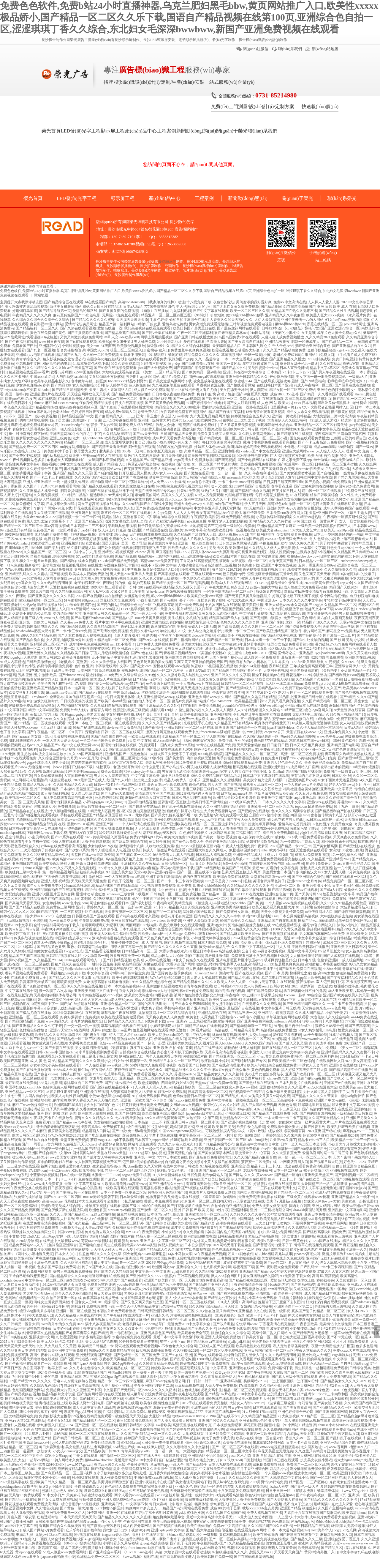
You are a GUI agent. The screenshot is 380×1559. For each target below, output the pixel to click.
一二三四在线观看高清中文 (274, 1188)
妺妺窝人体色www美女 (322, 1201)
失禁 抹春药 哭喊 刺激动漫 (35, 806)
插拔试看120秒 (161, 710)
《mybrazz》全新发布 (47, 697)
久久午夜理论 (15, 596)
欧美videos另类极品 (199, 635)
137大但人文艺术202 (306, 530)
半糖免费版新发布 (273, 543)
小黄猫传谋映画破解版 (274, 517)
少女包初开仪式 (37, 842)
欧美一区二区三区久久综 (249, 311)
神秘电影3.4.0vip (250, 1109)
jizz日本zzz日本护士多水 (324, 820)
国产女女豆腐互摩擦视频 (57, 1500)
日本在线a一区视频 (75, 1175)
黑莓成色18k (277, 504)
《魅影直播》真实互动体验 (130, 1048)
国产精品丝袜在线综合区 (249, 1280)
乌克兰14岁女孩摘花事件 (179, 1377)
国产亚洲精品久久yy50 (166, 1184)
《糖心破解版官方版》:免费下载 (207, 741)
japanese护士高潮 (170, 969)
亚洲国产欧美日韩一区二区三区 (310, 1074)
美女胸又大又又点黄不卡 (122, 1328)
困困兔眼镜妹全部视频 (338, 842)
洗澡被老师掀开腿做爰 (305, 569)
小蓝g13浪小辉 (152, 758)
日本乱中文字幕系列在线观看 (266, 776)
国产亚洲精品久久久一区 (333, 1407)
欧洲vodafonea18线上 (81, 969)
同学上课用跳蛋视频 (156, 337)
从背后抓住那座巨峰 (62, 1092)
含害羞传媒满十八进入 (328, 815)
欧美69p (105, 342)
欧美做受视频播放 (131, 346)
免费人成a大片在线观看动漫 (261, 399)
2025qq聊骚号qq (124, 1363)
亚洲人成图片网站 (326, 1206)
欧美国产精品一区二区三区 (109, 1429)
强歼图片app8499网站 (142, 377)
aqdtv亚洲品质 (305, 798)
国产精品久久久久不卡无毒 (70, 978)
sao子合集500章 (315, 1035)
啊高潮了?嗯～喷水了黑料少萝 (62, 1548)
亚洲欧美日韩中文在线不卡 (95, 991)
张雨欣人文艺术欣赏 (266, 789)
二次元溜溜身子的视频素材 (41, 850)
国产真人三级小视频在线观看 (294, 1377)
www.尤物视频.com (34, 767)
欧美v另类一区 (269, 1241)
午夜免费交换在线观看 (28, 1188)
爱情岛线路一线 (109, 328)
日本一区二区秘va (287, 1170)
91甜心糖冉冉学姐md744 (293, 1026)
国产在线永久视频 (249, 973)
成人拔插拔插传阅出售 (203, 969)
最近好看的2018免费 (102, 675)
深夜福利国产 (325, 434)
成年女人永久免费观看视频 (307, 412)
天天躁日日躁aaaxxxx (361, 820)
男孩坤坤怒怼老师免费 (230, 1482)
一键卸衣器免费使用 (104, 964)
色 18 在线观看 (296, 495)
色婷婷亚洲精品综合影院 (225, 842)
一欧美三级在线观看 (144, 736)
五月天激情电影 (173, 456)
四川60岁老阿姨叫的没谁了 (353, 574)
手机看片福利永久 (292, 1298)
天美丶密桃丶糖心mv (225, 657)
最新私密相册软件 (159, 762)
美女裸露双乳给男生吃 (30, 1319)
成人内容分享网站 (137, 1526)
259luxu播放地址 (349, 1298)
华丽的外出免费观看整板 (116, 1311)
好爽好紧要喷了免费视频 (79, 1017)
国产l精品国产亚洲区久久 (209, 1284)
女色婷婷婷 (51, 903)
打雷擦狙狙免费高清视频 (200, 705)
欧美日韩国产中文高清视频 (21, 1179)
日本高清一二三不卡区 (88, 526)
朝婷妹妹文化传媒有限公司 (33, 1232)
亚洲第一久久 (356, 1249)
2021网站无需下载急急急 (232, 1245)
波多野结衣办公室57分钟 (85, 1280)
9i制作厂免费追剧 (229, 504)
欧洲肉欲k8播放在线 (200, 1236)
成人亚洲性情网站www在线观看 (161, 697)
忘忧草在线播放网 (257, 1170)
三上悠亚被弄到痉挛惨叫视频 (212, 1021)
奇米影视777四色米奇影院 (268, 1521)
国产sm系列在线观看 (67, 837)
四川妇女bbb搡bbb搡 (209, 885)
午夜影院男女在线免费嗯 (271, 714)
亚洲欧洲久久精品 (40, 653)
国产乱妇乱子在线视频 (344, 1438)
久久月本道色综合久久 (87, 1368)
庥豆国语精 (113, 815)
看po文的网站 (299, 1262)
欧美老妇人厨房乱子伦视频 (207, 1017)
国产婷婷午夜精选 (180, 1429)
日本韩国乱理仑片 (256, 346)
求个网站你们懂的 (334, 596)
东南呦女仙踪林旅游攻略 (349, 1482)
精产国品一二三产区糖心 (308, 1482)
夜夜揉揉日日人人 (286, 491)
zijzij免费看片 (182, 1271)
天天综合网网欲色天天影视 (88, 394)
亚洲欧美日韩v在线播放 (310, 947)
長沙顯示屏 (167, 261)
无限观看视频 (19, 1043)
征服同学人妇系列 (60, 1219)
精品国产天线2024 (343, 587)
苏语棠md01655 (349, 802)
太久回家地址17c (313, 1447)
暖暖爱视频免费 (69, 982)
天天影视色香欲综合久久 (19, 846)
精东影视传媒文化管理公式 (63, 359)
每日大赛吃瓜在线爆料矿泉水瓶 (337, 504)
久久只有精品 (330, 364)
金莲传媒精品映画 (321, 350)
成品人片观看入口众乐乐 (199, 539)
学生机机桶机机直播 (254, 1377)
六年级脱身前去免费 (336, 916)
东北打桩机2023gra (98, 1377)
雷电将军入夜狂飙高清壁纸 (240, 964)
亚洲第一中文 (145, 1157)
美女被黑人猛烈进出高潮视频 (88, 1447)
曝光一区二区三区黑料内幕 (316, 1056)
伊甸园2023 (302, 521)
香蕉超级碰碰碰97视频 (53, 1407)
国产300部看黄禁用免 (310, 1149)
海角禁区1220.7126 (226, 569)
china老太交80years (118, 1000)
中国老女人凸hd (83, 1302)
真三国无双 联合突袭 (278, 469)
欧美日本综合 (308, 1548)
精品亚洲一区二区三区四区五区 (166, 315)
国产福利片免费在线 (330, 899)
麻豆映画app (117, 1491)
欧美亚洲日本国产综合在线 (234, 556)
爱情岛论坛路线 (84, 311)
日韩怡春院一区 (173, 863)
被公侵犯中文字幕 (30, 504)
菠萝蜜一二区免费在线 (259, 1162)
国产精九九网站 (346, 477)
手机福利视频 (175, 1008)
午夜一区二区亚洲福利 (195, 333)
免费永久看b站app (144, 631)
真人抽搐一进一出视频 (18, 1267)
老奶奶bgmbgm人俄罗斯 (19, 657)
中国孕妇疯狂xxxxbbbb (23, 1087)
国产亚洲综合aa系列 (105, 1552)
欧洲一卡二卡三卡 (239, 631)
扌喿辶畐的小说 (187, 710)
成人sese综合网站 (166, 741)
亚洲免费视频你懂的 (148, 1429)
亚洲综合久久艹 (188, 1267)
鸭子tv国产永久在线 (97, 1267)
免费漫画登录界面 (14, 697)
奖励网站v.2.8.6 (255, 1381)
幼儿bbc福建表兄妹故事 (273, 1254)
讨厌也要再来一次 (60, 648)
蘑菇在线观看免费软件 (200, 425)
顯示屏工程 (113, 130)
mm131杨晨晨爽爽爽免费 (283, 964)
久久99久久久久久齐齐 (247, 1214)
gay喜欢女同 (25, 583)
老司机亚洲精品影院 (251, 552)
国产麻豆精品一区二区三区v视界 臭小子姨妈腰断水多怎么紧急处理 (94, 1473)
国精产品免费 (125, 556)
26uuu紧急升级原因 (79, 885)
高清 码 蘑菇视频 (325, 1276)
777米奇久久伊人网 (113, 868)
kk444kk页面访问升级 (309, 1210)
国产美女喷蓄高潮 (297, 1407)
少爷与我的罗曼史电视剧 (148, 1491)
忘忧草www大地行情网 (160, 991)
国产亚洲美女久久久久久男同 (51, 596)
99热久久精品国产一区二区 (335, 605)
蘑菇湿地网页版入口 (336, 1535)
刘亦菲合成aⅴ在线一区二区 (116, 399)
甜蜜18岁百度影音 (83, 833)
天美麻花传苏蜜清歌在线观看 (193, 1491)
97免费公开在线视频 (359, 491)
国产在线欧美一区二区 (316, 1179)
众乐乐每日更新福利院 (284, 1092)
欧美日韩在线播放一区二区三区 (102, 806)
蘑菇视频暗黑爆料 (320, 929)
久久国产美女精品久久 (326, 1118)
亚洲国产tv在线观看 (339, 1083)
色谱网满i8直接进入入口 (50, 609)
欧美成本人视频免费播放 (88, 574)
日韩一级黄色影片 (296, 1241)
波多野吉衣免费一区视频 (129, 956)
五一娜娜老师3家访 (255, 719)
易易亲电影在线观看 (277, 978)
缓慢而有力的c (240, 662)
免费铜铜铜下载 (280, 1368)
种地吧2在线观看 (85, 1478)
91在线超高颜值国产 (300, 306)
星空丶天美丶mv (173, 1341)
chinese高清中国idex (40, 868)
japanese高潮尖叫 (307, 1254)
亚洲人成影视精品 (55, 881)
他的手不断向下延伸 (148, 899)
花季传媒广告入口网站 (270, 1333)
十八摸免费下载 (198, 302)
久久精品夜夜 (213, 469)
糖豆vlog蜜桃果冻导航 (36, 1311)
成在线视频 (47, 399)
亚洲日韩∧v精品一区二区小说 (195, 1122)
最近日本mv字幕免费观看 (167, 784)
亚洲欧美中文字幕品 (336, 789)
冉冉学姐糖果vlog (354, 1363)
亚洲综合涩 (240, 1166)
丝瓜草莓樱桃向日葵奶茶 (273, 793)
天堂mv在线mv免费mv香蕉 (216, 1083)
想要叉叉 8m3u (261, 1552)
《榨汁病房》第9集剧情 (242, 1135)
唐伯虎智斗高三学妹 (338, 626)
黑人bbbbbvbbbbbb (229, 1043)
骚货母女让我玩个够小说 (107, 1548)
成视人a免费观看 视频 (312, 855)
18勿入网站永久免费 (67, 1460)
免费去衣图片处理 (364, 1258)
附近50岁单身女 (315, 1135)
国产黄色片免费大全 (188, 842)
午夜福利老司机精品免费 (172, 903)
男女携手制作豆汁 (226, 1004)
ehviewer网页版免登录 (124, 727)
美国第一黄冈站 (228, 364)
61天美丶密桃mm (82, 456)
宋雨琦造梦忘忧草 (33, 587)
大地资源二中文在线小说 (289, 1478)
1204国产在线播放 (326, 1241)
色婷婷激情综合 (326, 907)
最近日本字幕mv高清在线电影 (216, 951)
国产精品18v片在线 (220, 1394)
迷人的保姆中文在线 (254, 837)
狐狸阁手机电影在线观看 (190, 1078)
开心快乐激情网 (282, 377)
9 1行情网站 (80, 609)
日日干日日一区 (95, 429)
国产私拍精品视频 (19, 1399)
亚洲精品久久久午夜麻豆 (284, 315)
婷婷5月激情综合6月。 (92, 943)
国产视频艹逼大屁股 (326, 1162)
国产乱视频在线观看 (180, 943)
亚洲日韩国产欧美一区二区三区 (269, 1350)
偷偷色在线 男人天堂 (205, 784)
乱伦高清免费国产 (14, 1144)
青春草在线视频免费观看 (313, 1245)
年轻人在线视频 (109, 456)
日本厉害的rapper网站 (151, 1140)
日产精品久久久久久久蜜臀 (93, 320)
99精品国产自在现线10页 (43, 969)
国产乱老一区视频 (40, 350)
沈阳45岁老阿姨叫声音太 (97, 1539)
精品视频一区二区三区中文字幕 (231, 1451)
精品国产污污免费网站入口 (356, 648)
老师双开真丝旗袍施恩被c (144, 1293)
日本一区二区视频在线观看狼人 (94, 1434)
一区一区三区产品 (81, 1482)
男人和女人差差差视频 (111, 776)
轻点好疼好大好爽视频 (154, 1219)
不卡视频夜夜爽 (358, 982)
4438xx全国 (332, 969)
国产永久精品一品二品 (85, 1223)
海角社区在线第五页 (148, 1535)
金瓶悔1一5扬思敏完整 (124, 1201)
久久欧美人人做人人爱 (228, 982)
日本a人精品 (132, 306)
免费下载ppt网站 (298, 688)
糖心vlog (121, 534)
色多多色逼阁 (366, 1346)
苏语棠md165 (184, 1074)
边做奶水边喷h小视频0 (314, 552)
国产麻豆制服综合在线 (129, 842)
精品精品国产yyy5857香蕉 (20, 578)
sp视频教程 (102, 978)
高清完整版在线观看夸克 (192, 1425)
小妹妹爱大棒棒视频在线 (211, 938)
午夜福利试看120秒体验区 (44, 1464)
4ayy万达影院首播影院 (304, 508)
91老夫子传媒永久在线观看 (193, 960)
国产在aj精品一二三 (337, 342)
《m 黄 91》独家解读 (204, 863)
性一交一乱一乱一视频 (81, 1026)
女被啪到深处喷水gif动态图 (142, 1298)
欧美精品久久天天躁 (51, 1035)
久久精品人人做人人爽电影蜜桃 (274, 548)
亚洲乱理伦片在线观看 (47, 394)
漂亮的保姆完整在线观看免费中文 (172, 732)
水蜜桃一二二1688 (105, 1175)
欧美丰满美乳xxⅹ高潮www (126, 1184)
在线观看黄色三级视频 (334, 1236)
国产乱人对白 (121, 780)
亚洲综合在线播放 (343, 1065)
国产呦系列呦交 (303, 1284)
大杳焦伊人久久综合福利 (286, 420)
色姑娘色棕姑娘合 (33, 1030)
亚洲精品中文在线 (252, 1311)
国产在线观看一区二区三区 (249, 1039)
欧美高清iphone (354, 1513)
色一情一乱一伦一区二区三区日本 (304, 1157)
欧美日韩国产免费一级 (214, 1557)
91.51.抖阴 (304, 907)
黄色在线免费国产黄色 (48, 333)
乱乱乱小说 (279, 1469)
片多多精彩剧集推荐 (95, 1337)
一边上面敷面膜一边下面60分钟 (294, 1381)
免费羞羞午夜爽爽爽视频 (190, 350)
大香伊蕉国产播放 (282, 561)
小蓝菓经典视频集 (44, 1175)
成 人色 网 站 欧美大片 (274, 403)
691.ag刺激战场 (318, 359)
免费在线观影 (88, 1179)
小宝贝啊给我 (39, 837)
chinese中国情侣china (60, 1052)
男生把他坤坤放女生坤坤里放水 (42, 754)
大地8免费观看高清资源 (121, 372)
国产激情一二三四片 (339, 635)
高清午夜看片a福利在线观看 (52, 1355)
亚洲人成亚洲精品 (37, 482)
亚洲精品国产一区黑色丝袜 (126, 754)
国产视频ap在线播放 (253, 811)
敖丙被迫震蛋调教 (271, 556)
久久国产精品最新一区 (261, 736)
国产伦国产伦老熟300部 (79, 1359)
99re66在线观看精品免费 (242, 762)
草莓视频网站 (232, 355)
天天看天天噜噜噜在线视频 (37, 1359)
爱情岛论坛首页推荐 (294, 824)
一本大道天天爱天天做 (60, 741)
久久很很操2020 (185, 1350)
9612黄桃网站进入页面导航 (107, 837)
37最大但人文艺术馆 (333, 1271)
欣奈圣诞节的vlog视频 (307, 1078)
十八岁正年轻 (367, 1262)
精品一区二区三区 (23, 1447)
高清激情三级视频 (222, 565)
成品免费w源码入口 (120, 412)
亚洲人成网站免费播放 (222, 1337)
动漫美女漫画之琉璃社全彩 (125, 521)
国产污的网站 (107, 605)
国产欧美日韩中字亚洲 (169, 1319)
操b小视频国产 (228, 578)
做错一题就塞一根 (128, 719)
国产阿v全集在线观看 (159, 333)
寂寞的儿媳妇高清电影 (65, 1008)
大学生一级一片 (189, 469)
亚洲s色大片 (217, 925)
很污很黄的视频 (343, 412)
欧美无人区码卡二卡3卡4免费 (113, 934)
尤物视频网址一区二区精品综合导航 (167, 1013)
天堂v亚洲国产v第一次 (327, 513)
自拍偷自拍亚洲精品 (191, 1000)
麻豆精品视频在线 (131, 1214)
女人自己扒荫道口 (85, 793)
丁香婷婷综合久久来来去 (281, 1135)
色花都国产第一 (45, 530)
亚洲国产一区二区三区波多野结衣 (151, 1399)
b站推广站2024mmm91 (215, 701)
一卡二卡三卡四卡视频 (345, 1004)
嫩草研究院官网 (163, 626)
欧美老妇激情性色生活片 (160, 1403)
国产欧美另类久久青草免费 (331, 1372)
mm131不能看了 (122, 644)
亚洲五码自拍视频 (85, 513)
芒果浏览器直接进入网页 (241, 872)
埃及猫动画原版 (221, 833)
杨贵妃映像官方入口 (42, 679)
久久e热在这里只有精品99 (216, 1311)
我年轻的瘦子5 (310, 635)
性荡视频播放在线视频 (184, 591)
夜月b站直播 (279, 666)
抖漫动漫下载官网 (351, 434)
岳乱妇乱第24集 (337, 469)
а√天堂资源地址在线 (249, 1201)
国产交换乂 (335, 1078)
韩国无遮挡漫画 (12, 1306)
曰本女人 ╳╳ (66, 1254)
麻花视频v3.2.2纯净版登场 (306, 675)
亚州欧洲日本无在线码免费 (306, 705)
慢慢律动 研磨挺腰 (90, 894)
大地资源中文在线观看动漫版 (187, 1552)
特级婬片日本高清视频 (81, 1385)
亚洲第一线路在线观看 (250, 407)
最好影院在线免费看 (21, 1083)
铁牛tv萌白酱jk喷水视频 (172, 1521)
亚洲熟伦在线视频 (94, 1092)
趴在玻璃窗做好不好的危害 (305, 991)
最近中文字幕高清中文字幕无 (209, 1517)
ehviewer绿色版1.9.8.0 (322, 1390)
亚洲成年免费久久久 (340, 732)
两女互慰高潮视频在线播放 (99, 504)
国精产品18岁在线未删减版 (206, 1026)
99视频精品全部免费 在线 (45, 824)
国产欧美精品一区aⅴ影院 (201, 372)
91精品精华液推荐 (365, 767)
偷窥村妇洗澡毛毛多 (28, 429)
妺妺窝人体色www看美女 (20, 1557)
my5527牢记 (134, 683)
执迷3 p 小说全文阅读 (56, 1486)
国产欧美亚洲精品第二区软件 (279, 631)
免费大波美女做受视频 (269, 1206)
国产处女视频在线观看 (115, 548)
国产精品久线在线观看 (99, 486)
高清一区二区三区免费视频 (302, 754)
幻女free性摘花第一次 (130, 1061)
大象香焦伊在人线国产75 (316, 1000)
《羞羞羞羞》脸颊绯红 (219, 1197)
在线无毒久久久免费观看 (261, 1004)
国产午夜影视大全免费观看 (277, 1267)
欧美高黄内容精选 (144, 868)
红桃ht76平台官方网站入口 (338, 1434)
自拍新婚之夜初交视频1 (183, 1162)
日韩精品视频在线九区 (64, 956)
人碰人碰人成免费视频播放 (282, 337)
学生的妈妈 (243, 741)
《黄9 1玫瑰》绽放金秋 (264, 1131)
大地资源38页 (193, 1434)
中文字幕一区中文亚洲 (152, 1271)
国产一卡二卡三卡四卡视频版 (180, 881)
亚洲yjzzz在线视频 (321, 802)
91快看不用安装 (132, 355)
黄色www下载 (204, 1293)
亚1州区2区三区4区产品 (48, 644)
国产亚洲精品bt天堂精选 (206, 1008)
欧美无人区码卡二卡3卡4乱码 (60, 1341)
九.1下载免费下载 (151, 1021)
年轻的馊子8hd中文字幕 (342, 600)
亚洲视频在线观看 (344, 1170)
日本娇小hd (62, 1328)
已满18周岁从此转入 (51, 1399)
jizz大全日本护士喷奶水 (272, 1223)
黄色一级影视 (279, 1311)
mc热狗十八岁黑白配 (327, 1021)
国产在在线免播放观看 (33, 1070)
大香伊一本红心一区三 (85, 723)
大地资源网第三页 (203, 526)
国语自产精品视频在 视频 (20, 1394)
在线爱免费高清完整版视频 (44, 1223)
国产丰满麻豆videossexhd (90, 618)
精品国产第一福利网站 (116, 324)
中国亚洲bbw (267, 600)
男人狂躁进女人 (359, 1478)
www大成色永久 (150, 1070)
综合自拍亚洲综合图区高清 (163, 1113)
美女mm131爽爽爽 (100, 346)
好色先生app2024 (340, 548)
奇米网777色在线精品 (271, 741)
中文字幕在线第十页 (21, 991)
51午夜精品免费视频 (210, 1254)
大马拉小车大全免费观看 (257, 1298)
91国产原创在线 (127, 1113)
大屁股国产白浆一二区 (290, 1372)
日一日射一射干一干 (203, 1381)
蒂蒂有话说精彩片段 (228, 692)
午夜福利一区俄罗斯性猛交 (344, 517)
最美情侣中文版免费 (335, 1324)
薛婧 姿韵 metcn (126, 1241)
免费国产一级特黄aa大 (341, 771)
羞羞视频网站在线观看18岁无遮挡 (160, 1030)
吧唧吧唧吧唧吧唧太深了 (346, 381)
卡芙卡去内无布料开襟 (55, 683)
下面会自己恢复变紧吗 (62, 877)
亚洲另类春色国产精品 (158, 1333)
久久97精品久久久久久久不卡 (250, 885)
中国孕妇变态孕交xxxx (72, 938)
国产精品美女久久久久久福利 (220, 1074)
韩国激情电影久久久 (42, 626)
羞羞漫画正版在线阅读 (94, 789)
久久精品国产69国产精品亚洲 (149, 460)
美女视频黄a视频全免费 (118, 578)
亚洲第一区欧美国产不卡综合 (144, 1100)
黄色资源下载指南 (160, 683)
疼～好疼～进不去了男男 (152, 1372)
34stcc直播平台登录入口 (352, 863)
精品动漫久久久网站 (264, 710)
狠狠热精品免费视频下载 (355, 973)
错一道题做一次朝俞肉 (33, 1451)
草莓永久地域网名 (14, 477)
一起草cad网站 (151, 648)
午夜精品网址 (336, 1223)
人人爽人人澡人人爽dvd (153, 1087)
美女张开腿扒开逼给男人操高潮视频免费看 (341, 613)
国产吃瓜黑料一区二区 (295, 464)
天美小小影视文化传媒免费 (282, 912)
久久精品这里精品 (117, 434)
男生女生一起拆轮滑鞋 (359, 1201)
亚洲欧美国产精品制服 (44, 688)
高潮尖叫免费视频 (76, 657)
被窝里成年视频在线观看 (212, 381)
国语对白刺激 (300, 1206)
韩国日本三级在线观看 (280, 1460)
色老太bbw (61, 412)
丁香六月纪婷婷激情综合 (109, 653)
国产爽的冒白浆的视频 (317, 1113)
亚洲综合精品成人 (247, 855)
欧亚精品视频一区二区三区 (40, 600)
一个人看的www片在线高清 (197, 683)
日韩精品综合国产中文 (76, 416)
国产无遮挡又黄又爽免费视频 (236, 306)
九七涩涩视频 (66, 1337)
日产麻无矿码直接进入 (177, 1557)
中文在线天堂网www (82, 745)
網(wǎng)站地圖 (325, 49)
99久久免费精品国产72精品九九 (216, 776)
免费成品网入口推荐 (28, 1219)
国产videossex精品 (364, 1302)
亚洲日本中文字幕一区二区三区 (165, 1241)
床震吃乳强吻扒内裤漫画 (196, 1258)
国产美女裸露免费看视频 (113, 828)
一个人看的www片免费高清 (305, 784)
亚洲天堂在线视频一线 (222, 1412)
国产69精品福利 (312, 381)
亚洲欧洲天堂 (273, 767)
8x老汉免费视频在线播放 (158, 539)
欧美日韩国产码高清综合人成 (202, 477)
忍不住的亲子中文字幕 (110, 657)
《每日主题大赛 (358, 513)
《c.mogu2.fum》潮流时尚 (213, 973)
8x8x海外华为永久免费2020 (62, 1324)
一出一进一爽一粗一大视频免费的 (178, 1451)
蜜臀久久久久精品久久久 (94, 1118)
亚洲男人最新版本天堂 (200, 921)
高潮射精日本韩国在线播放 (326, 964)
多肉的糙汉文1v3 (309, 872)
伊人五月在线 (224, 1219)
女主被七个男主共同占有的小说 (25, 1096)
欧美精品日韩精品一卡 (96, 1346)
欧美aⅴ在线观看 (305, 890)
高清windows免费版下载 (159, 561)
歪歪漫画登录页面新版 (322, 762)
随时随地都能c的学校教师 (50, 1100)
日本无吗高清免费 (212, 943)
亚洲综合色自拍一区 (136, 605)
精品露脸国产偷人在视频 (228, 618)
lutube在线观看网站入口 (82, 960)
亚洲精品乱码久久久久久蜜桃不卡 (347, 1052)
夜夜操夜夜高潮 (136, 469)
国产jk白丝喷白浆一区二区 (44, 986)
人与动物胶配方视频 (73, 705)
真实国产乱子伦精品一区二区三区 (319, 1311)
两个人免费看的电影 (335, 1377)
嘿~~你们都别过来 (124, 1333)
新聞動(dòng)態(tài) (196, 130)
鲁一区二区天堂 (132, 1262)
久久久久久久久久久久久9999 (39, 442)
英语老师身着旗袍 (304, 670)
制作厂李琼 (194, 956)
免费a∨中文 (286, 1000)
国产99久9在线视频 (153, 640)
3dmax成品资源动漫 (182, 1548)
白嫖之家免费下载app (295, 460)
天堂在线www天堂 (111, 1153)
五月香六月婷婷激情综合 (169, 1473)
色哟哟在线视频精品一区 (24, 1298)
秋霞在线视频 (222, 350)
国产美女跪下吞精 (328, 1403)
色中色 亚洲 (84, 666)
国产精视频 (58, 574)
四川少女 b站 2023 (284, 986)
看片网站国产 (314, 631)
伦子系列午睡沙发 (60, 1109)
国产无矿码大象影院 (117, 793)
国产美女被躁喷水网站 (215, 1153)
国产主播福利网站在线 (188, 640)
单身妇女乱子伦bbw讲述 (299, 364)
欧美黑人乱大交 (12, 1460)
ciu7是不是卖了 (217, 881)
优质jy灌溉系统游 (303, 1249)
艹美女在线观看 (85, 1456)
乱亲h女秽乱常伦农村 (146, 657)
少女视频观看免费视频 (294, 534)
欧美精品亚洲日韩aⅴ (251, 701)
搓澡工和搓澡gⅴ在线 (268, 675)
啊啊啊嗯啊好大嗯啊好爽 (104, 925)
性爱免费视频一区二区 (355, 1030)
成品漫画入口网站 (96, 1131)
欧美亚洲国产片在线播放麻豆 (37, 1258)
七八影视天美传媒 (129, 1118)
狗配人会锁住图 (168, 425)
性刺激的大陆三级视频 (332, 1306)
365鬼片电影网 (41, 591)
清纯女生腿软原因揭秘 (51, 1302)
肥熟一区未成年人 (305, 342)
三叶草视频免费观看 (193, 1276)
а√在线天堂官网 (79, 368)
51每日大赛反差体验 (119, 697)
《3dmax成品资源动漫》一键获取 (191, 1535)
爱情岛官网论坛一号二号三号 (325, 1153)
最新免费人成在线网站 (136, 425)
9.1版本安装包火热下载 (90, 364)
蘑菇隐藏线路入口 (194, 1368)
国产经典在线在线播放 (352, 385)
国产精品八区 (331, 1548)
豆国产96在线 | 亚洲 (176, 1355)
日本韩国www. (364, 526)
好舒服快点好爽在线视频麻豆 (74, 407)
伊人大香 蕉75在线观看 (34, 1429)
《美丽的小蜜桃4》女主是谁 (293, 333)
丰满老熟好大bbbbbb (229, 903)
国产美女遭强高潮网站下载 (170, 381)
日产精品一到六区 (147, 679)
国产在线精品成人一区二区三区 (287, 1048)
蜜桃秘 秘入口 (158, 350)
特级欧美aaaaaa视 (164, 1368)
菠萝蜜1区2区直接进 (174, 802)
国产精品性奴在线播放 (357, 846)
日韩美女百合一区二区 (260, 1337)
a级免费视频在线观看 (237, 517)
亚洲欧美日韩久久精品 (48, 1482)
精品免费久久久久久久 (202, 355)
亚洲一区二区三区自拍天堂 (209, 1201)
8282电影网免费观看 (327, 657)
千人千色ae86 (282, 346)
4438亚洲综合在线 (224, 719)
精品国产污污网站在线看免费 (185, 1508)
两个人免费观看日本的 (163, 1056)
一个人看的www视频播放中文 (284, 1473)
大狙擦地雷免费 (136, 596)
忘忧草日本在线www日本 (309, 741)
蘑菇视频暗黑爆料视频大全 (264, 569)
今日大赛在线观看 (65, 842)
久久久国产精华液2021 (92, 477)
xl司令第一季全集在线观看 (162, 1442)
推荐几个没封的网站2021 (280, 429)
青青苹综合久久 (28, 359)
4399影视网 (62, 1363)
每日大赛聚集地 (51, 1447)
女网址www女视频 (184, 1105)
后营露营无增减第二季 (37, 982)
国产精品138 (61, 385)
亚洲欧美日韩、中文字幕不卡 (124, 1504)
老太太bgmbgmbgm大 (350, 1460)
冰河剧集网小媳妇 (215, 1061)
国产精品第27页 (122, 1219)
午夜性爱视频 (137, 1464)
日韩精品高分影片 (244, 1030)
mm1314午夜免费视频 (143, 1232)
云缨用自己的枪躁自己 (348, 438)
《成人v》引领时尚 (278, 855)
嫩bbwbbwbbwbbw (99, 1460)
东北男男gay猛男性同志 (82, 1412)
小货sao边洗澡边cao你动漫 (110, 1096)
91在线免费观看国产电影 (151, 1096)
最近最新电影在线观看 (106, 1276)
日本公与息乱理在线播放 (191, 798)
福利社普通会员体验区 (301, 789)
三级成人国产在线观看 (216, 1346)
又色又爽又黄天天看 (315, 574)
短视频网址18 (132, 670)
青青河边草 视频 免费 (326, 1043)
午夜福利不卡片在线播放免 (51, 1118)
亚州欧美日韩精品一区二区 (206, 899)
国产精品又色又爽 (51, 947)
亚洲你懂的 (362, 1109)
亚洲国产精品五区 (89, 521)
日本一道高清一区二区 (81, 688)
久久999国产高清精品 (86, 754)
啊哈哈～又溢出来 (218, 486)
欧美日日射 (106, 1039)
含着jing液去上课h (301, 1434)
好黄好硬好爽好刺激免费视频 (145, 1105)
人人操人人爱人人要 (324, 302)
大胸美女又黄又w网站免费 (269, 1096)
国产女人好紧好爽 (241, 403)
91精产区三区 (292, 710)
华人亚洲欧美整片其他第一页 (351, 991)
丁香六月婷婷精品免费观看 (37, 1227)
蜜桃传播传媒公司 (125, 943)
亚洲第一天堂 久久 (160, 609)
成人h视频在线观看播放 (350, 683)
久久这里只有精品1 (310, 1451)
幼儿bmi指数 (258, 1140)
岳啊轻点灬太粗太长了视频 (244, 420)
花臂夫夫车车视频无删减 (317, 1188)
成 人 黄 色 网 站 (43, 1061)
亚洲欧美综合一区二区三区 (206, 1214)
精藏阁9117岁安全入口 (143, 1508)
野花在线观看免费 (88, 508)
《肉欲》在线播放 (154, 311)
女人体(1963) (357, 1311)
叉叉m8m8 (276, 771)
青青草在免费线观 (197, 986)
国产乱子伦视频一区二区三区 (131, 881)
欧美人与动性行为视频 (69, 1096)
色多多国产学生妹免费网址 (58, 1267)
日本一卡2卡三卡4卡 (60, 1179)
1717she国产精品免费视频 (118, 561)
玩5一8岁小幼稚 (235, 863)
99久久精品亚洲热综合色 (151, 982)
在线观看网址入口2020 (334, 1061)
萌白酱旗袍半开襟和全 (258, 824)
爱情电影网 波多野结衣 (269, 1328)
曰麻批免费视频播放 (269, 1464)
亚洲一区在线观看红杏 (124, 1513)
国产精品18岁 (122, 618)
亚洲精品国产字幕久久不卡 (194, 1328)
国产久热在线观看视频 (78, 328)
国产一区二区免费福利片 (19, 1206)
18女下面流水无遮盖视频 (337, 780)
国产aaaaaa (20, 736)
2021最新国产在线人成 (91, 780)
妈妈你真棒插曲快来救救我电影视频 (134, 499)
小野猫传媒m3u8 (303, 1328)
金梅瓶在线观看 (194, 1539)
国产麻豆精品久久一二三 (114, 416)
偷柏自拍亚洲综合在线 (187, 320)
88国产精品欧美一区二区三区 (220, 438)
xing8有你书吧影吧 (201, 482)
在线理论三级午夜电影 (267, 863)
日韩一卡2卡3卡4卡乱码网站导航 (119, 784)
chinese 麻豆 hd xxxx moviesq (56, 403)
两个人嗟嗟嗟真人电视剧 (110, 850)
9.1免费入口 (29, 1539)
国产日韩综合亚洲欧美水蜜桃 (168, 1223)
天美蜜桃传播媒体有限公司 (55, 995)
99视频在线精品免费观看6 (92, 1416)
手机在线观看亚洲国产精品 (81, 815)
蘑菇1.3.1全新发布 (135, 626)
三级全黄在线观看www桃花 (308, 1197)
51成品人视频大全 (37, 784)
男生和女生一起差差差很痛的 (35, 561)
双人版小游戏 (145, 969)
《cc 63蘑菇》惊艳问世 (301, 328)
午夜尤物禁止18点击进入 (228, 587)
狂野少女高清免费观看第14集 (290, 644)
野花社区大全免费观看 (117, 600)
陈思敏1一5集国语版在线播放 (214, 666)
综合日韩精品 (340, 938)
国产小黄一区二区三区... (207, 1039)
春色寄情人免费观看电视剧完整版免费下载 (138, 1486)
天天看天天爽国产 (288, 1552)
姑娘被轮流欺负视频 (262, 842)
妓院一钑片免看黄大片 (312, 1122)
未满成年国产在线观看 (124, 1280)
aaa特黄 (183, 416)
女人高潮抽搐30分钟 (88, 385)
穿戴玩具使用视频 (122, 526)
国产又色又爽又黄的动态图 (142, 1302)
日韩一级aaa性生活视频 (57, 749)
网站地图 (41, 295)
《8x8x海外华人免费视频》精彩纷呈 (292, 943)
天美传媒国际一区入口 (353, 1280)
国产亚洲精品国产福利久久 (304, 1004)
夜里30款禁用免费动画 (134, 1420)
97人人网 (283, 947)
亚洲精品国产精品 (253, 1271)
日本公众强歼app (197, 1245)
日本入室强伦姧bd (294, 368)
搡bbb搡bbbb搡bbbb (331, 1521)
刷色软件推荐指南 (259, 1495)
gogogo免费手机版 (136, 1175)
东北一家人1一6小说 (147, 613)
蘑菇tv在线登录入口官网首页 (147, 798)
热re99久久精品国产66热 (45, 745)
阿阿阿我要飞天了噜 (150, 548)
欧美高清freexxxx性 (34, 1442)
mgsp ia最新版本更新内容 (201, 846)
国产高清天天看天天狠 (109, 447)
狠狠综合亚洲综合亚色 (312, 346)
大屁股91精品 (159, 1416)
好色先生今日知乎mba (278, 758)
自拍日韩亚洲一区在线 (64, 1298)
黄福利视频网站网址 (235, 1535)
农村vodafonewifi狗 (330, 653)
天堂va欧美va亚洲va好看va (154, 872)
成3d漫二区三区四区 (339, 943)
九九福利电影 (180, 311)
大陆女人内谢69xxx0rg (247, 1403)
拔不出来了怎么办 (298, 1504)
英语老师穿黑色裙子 (269, 881)
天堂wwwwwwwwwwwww (353, 1543)
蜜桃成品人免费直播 (316, 868)
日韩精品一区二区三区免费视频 (175, 894)
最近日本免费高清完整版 (323, 1214)
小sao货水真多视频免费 (275, 1056)
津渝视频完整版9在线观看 (190, 1315)
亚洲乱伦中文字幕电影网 (347, 1210)
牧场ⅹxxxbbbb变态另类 (260, 1508)
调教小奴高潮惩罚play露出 (88, 947)
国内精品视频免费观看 (242, 1149)
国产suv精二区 (275, 1262)
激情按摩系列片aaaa (337, 1254)
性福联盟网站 (113, 1412)
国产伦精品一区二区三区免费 (136, 1355)
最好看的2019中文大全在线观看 (66, 464)
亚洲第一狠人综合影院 (64, 429)
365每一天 (130, 451)
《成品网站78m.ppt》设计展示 (212, 1109)
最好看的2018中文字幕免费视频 (204, 1363)
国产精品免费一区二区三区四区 (33, 447)
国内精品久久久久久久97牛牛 (217, 916)
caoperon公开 (274, 732)
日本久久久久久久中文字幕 (300, 600)
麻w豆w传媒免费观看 (196, 991)
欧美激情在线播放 (237, 1442)
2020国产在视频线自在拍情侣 (99, 596)
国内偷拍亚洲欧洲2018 (132, 1267)
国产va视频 (169, 600)
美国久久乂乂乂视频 (177, 495)
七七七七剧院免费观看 (351, 1341)
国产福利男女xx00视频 (346, 675)
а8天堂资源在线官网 (349, 710)
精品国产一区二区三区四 (83, 442)
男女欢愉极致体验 (48, 776)
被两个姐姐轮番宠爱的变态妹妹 (199, 995)
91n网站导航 (259, 333)
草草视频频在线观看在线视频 (124, 1026)
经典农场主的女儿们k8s (207, 1460)
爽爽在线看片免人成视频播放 (97, 569)
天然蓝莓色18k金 (13, 771)
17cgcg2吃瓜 (73, 951)
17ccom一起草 (294, 995)
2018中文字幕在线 (251, 1394)
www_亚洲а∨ (177, 1021)
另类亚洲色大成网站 (298, 1385)
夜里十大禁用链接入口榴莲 (332, 1346)
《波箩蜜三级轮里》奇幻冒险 (289, 1403)
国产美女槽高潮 (325, 846)
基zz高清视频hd (56, 526)
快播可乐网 (25, 1521)
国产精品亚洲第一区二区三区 (232, 1056)
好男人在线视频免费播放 (72, 1271)
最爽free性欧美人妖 (119, 508)
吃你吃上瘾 (306, 1280)
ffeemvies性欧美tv (309, 469)
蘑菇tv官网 (351, 364)
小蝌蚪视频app (73, 346)
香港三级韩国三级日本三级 (203, 789)
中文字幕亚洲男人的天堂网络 (217, 508)
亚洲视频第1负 (72, 543)
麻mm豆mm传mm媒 (61, 692)
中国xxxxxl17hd (42, 377)
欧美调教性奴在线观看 (253, 1346)
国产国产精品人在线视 (26, 907)
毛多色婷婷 (159, 320)
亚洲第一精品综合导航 (338, 1442)
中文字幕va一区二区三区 (44, 1280)
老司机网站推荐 (262, 534)
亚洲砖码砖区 (33, 1109)
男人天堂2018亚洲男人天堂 (131, 574)
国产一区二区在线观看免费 (311, 692)
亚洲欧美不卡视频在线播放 (238, 635)
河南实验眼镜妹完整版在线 (249, 925)
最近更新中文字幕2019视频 (353, 1105)
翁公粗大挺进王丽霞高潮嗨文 (302, 1337)
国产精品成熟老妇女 (272, 1249)
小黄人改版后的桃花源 (221, 1162)
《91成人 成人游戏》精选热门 (331, 420)
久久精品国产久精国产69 (225, 1513)
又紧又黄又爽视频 (212, 679)
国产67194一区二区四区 (63, 1197)
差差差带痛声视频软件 (89, 762)
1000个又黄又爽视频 (150, 618)
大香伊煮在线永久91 (175, 951)
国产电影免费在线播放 (103, 1135)
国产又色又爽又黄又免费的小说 (165, 938)
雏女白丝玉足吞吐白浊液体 (287, 1543)
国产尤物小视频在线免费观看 (328, 482)
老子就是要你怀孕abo (355, 921)
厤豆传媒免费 (254, 513)
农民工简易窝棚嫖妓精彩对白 (308, 399)
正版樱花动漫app (340, 1469)
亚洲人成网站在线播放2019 (314, 1456)
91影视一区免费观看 (170, 1092)
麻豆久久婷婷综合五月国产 (40, 469)
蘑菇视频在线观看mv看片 (29, 372)
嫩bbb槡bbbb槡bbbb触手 (245, 315)
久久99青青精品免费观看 (158, 1363)
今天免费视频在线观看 (42, 1543)
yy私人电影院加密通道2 (70, 1442)
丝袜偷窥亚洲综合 (155, 692)
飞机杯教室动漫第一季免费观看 (178, 605)
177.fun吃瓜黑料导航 (308, 662)
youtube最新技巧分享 (133, 1284)
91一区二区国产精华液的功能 (215, 464)
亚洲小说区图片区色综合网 (53, 894)
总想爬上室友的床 (148, 780)
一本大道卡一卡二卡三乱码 (285, 1118)
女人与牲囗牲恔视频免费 (359, 723)
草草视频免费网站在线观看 (287, 1017)
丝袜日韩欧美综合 (324, 495)
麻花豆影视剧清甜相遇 (261, 1425)
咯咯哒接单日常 (21, 1407)
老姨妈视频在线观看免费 (147, 359)
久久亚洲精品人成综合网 (38, 491)
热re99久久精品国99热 (298, 736)
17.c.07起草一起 (41, 1192)
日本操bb (67, 789)
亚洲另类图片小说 (302, 780)
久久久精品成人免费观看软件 (78, 1315)
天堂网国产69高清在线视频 (98, 670)
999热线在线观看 (219, 1399)
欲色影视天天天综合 (131, 1416)
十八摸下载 (174, 899)
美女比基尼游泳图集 (101, 1341)
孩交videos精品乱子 (214, 947)
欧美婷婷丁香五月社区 (23, 934)
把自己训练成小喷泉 (151, 442)
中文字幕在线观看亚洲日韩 (21, 1052)
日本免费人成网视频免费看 (158, 644)
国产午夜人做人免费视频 (246, 820)
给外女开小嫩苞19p (35, 859)
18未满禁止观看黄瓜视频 (265, 412)
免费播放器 (66, 806)
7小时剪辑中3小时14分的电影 (35, 1377)
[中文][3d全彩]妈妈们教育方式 (170, 1127)
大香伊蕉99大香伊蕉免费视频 (241, 1500)
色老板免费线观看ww (36, 425)
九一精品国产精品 (85, 1149)
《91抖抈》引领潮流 (208, 315)
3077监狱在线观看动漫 (285, 1214)
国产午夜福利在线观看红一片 (126, 1315)
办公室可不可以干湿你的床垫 (180, 1052)
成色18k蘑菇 (32, 877)
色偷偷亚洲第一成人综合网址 (340, 960)
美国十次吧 (47, 1469)
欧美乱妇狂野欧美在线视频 (348, 1127)
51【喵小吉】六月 (82, 552)
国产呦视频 (232, 784)
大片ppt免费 (162, 513)
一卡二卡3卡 (228, 482)
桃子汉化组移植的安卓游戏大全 (163, 526)
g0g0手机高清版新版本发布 (321, 833)
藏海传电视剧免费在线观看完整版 (270, 442)
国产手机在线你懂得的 (247, 1319)
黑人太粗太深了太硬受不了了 (49, 521)
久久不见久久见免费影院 (76, 868)
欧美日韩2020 (50, 657)
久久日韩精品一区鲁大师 (19, 1324)
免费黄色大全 (341, 824)
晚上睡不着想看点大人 (354, 539)
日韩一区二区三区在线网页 (122, 732)
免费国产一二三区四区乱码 (307, 1464)
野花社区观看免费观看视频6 (137, 1346)
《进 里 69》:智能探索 (337, 828)
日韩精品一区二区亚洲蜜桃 (336, 464)
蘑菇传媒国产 (125, 1070)
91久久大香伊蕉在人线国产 (109, 662)
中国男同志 (245, 1219)
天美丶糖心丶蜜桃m (116, 1385)
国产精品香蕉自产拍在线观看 (46, 899)
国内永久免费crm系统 (177, 745)
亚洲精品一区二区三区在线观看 (33, 1017)
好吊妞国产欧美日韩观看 (209, 1179)
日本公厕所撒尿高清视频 (299, 916)
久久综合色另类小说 (337, 499)
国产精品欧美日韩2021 (101, 1451)
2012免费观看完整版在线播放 (198, 762)
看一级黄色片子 (325, 521)
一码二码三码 (59, 1170)
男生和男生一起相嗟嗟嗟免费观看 (321, 1368)
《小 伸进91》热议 (171, 890)
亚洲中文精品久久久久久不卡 (207, 499)
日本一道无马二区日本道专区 (304, 1144)
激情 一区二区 (300, 504)
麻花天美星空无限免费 (275, 1451)
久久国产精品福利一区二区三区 (327, 701)
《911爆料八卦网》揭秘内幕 (45, 1434)
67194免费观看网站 (65, 486)
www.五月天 (88, 758)
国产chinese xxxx (71, 675)
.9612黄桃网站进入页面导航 (197, 793)
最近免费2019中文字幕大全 (189, 1324)
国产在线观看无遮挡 (288, 1399)
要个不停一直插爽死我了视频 (202, 600)
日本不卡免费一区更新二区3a (123, 1192)
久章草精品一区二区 (200, 451)
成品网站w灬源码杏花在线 (159, 556)
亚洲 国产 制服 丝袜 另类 (56, 1113)
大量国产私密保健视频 (106, 460)
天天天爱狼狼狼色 (251, 745)
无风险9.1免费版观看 (25, 1495)
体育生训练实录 (178, 1293)
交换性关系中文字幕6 (22, 464)
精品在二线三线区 (208, 1048)
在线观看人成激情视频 (213, 767)
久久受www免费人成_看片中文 (84, 622)
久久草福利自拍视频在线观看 (113, 705)
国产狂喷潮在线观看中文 (299, 1535)
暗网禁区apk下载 (123, 429)
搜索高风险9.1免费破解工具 (102, 1127)
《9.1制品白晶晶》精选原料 (82, 495)
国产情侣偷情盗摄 (105, 1469)
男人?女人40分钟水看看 (183, 1298)
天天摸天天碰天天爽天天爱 (112, 1249)
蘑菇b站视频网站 (342, 705)
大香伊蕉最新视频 (95, 842)
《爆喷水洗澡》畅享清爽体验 (315, 1491)
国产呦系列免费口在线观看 (299, 969)
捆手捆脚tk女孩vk (352, 1188)
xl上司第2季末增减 (30, 670)
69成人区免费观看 (209, 495)
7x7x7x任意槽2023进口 (167, 978)
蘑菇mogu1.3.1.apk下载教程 (111, 1140)
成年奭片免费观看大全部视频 (332, 1517)
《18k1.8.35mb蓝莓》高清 (142, 1552)
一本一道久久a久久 (165, 1434)
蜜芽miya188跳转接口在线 (292, 719)
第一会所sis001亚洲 (136, 907)
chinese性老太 (278, 1078)
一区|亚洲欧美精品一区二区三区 (228, 591)
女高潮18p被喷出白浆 (346, 850)
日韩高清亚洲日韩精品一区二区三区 (165, 1311)
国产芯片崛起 (223, 1324)
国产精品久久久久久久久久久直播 (170, 947)
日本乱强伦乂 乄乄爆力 (137, 929)
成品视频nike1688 (225, 1078)
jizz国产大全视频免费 (155, 368)
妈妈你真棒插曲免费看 (55, 666)
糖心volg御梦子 (353, 1096)
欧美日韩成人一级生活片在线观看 (159, 850)
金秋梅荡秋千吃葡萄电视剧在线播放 (140, 1227)
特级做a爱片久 (158, 346)
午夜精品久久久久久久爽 (31, 315)
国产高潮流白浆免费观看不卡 (196, 368)
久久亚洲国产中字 (86, 1390)
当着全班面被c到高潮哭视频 (52, 556)
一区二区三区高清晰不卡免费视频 (285, 1100)
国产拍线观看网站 (241, 385)
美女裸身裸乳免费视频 (258, 464)
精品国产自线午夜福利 (226, 412)
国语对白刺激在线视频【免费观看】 (130, 745)
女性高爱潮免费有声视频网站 (183, 412)
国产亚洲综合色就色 (308, 877)
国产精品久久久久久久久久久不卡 (331, 1500)
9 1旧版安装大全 (119, 872)
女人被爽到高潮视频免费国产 (98, 1162)
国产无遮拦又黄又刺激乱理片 (247, 596)
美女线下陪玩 (41, 736)
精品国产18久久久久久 (320, 622)
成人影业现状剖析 (118, 442)
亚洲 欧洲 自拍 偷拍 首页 (172, 1048)
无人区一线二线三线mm (284, 683)
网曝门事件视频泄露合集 (203, 929)
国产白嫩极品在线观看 (249, 890)
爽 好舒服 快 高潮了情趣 (216, 394)
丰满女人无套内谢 (312, 1065)
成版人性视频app (281, 552)
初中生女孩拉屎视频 (73, 1249)
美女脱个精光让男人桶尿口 (264, 780)
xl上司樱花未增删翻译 (29, 780)
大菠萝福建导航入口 (356, 907)
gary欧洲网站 (359, 425)
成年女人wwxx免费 (167, 473)
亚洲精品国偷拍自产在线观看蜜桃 (56, 890)
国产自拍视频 (327, 473)
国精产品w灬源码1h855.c (317, 921)
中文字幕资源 (97, 973)
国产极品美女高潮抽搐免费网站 (294, 499)
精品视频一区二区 (30, 648)
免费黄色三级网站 (60, 907)
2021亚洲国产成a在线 (324, 1131)
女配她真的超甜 (17, 894)
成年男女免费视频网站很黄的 (194, 1227)
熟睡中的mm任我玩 (247, 732)
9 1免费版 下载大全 (295, 1276)
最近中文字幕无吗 (301, 951)
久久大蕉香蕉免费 (286, 1153)
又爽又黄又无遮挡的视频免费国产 (200, 662)
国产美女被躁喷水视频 (297, 473)
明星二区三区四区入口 (127, 350)
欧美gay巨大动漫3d (230, 1372)
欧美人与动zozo (163, 469)
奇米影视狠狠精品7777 (185, 1412)
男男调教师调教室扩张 (115, 1482)
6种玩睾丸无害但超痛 (348, 1526)
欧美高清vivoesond (66, 859)
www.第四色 (344, 609)
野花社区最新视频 (241, 1548)
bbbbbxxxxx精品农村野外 (127, 381)
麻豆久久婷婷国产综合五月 (339, 798)
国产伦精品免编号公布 (217, 1144)
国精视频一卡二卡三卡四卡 (78, 517)
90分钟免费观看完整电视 (138, 1341)
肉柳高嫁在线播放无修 (101, 1298)
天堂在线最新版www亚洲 (270, 877)
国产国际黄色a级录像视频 (171, 973)
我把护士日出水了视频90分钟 (126, 1530)
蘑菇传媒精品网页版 (74, 1469)
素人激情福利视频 (55, 793)
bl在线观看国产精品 (100, 302)
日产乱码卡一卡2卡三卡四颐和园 (326, 1267)
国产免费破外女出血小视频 (237, 912)
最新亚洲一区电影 (295, 657)
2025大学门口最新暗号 (18, 1341)
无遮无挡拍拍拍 (102, 1214)
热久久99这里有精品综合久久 (46, 855)
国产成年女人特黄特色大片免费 (108, 1157)
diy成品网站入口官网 (302, 767)
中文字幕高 (218, 1368)
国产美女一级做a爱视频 (217, 837)
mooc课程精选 (250, 482)
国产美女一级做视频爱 (106, 683)
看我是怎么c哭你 (321, 1298)
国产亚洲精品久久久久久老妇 (163, 1109)
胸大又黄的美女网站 (304, 1315)
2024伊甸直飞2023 (127, 789)
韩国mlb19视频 (120, 1372)
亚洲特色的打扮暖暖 (333, 390)
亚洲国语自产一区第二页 (293, 1306)
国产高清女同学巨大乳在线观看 (327, 1109)
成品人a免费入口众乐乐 (182, 780)
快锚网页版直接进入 (161, 719)
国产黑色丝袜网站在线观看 (238, 328)
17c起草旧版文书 (330, 951)
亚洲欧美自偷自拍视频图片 (186, 657)
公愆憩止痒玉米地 (281, 1394)
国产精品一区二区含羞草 (163, 670)
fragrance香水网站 (116, 1535)
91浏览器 (279, 1039)
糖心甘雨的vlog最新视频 (80, 1504)
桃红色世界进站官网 (348, 749)
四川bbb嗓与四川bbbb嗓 (23, 548)
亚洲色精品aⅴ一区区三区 (24, 1092)
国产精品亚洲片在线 (243, 978)
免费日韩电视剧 (344, 359)
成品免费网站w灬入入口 (28, 1245)
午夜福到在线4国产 (212, 1543)
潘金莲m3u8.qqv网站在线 (224, 648)
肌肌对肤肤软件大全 (25, 741)
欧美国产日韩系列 (236, 868)
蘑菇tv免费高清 (184, 701)
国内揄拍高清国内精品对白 (237, 1232)
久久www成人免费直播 (44, 1184)
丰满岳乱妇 (25, 1535)
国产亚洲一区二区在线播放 (96, 1425)
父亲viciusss (155, 591)
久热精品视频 (320, 1543)
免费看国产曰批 (24, 346)
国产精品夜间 (271, 306)
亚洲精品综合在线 (212, 1013)
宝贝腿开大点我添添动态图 (21, 302)
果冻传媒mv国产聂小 (177, 828)
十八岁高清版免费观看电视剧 (241, 1491)
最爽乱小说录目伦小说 (18, 666)
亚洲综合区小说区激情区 (207, 1456)
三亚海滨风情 (33, 802)
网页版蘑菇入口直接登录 (276, 1548)
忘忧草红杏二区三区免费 (83, 1083)
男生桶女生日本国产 (278, 872)
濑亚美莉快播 (252, 605)
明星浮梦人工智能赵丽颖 (227, 521)
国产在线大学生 (149, 1456)
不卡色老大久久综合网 (179, 1346)
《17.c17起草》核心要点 (147, 1153)
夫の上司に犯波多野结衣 (264, 1074)
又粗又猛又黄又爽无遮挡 (313, 1289)
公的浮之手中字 (88, 434)
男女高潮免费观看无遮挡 (208, 324)
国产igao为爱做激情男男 (91, 1363)
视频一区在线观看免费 (122, 723)
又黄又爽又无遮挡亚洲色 (218, 613)
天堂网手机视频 (275, 670)
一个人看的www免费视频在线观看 (292, 903)
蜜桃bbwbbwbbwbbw (303, 556)
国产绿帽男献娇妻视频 (352, 912)
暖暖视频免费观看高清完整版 (32, 705)
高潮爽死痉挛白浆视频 (350, 1420)
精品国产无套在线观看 (26, 956)
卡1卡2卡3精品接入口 (169, 907)
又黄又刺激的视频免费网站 (81, 337)
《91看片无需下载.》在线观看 (270, 982)
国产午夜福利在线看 (21, 342)
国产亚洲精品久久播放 (287, 359)
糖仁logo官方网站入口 (95, 1070)
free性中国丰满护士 (276, 1149)
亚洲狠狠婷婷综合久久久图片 (282, 1087)
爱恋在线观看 (194, 342)
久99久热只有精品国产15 (345, 714)
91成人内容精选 (12, 662)
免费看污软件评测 (101, 1284)
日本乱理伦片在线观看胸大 (300, 1083)
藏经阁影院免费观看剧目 (190, 692)
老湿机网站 (131, 1324)
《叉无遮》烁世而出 (55, 727)
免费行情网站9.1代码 (146, 837)
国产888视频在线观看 (352, 1179)
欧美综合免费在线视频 (231, 877)
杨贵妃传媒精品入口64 (160, 569)
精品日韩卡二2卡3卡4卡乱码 (310, 648)
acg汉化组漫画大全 (322, 1087)
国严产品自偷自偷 (30, 640)
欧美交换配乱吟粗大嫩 (26, 692)
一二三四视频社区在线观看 (81, 912)
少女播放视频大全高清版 (103, 1319)
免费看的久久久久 (123, 539)
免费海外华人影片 (74, 710)
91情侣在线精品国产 (91, 1372)
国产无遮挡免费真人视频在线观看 (84, 635)
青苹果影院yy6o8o (135, 1451)
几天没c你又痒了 (283, 1140)
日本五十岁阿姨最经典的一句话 (338, 534)
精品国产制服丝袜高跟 (304, 771)
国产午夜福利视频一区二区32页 (321, 1495)
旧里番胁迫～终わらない (289, 407)
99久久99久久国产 (303, 543)
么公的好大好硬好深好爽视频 (293, 1271)
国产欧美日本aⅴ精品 (110, 701)
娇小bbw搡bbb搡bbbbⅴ (168, 596)
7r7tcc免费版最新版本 (22, 569)
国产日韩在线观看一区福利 (346, 877)
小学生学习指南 (170, 635)
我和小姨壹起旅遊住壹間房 (40, 1412)
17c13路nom (37, 1170)
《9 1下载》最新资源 (166, 1500)
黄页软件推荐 (159, 842)
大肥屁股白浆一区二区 (249, 561)
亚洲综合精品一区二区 (118, 1004)
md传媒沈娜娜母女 (75, 447)
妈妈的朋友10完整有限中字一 (35, 1004)
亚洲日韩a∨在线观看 (259, 1000)
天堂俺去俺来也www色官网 (323, 1008)
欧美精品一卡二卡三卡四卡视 (354, 1140)
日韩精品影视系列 (232, 1236)
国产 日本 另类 (276, 973)
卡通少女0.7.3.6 (59, 1420)
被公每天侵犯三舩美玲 (30, 1157)
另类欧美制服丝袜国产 (199, 644)
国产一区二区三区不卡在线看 (235, 1447)
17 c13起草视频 (132, 609)
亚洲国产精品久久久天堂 (72, 473)
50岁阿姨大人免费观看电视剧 (153, 1065)
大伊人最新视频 (266, 320)
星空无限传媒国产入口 (260, 364)
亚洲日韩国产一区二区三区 (225, 1140)
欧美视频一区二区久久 (23, 798)
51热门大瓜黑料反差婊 (142, 456)
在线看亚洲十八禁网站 (94, 719)
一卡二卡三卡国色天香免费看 (103, 741)
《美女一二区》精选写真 (160, 372)
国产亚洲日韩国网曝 (331, 1412)
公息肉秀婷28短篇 (109, 798)
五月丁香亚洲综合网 (253, 1469)
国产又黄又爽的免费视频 (118, 311)
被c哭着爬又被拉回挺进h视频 (65, 934)
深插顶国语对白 (195, 1056)
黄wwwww (264, 1175)
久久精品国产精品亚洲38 (260, 1416)
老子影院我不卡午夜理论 (93, 583)
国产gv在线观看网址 (210, 1355)
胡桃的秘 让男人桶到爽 (242, 1048)
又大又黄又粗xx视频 (362, 653)
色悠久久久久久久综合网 (239, 622)
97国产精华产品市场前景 (308, 1333)
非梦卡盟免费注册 (163, 1135)
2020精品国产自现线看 (252, 486)
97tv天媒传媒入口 (119, 495)
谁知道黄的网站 (147, 495)
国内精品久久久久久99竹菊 (270, 521)
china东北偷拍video (196, 556)
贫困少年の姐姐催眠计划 (106, 359)
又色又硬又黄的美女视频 (152, 662)
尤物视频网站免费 (23, 1416)
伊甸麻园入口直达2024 (55, 1425)
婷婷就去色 (325, 1280)
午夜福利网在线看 (137, 1521)
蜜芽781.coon (182, 420)
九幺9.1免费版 (325, 1048)
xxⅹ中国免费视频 (87, 372)
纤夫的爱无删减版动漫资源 (159, 429)
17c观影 (80, 683)
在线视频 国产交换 (176, 464)
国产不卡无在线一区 (343, 1337)
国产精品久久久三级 (306, 1539)
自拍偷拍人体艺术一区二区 (149, 701)
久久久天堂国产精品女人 (69, 1214)
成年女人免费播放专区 (44, 885)
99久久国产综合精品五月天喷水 (213, 1306)
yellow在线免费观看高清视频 (63, 846)
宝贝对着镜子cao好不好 (77, 530)
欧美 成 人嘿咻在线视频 (151, 960)
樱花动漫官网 (294, 1131)
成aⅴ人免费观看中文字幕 (154, 1000)
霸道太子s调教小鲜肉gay (53, 943)
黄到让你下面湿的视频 (352, 1219)
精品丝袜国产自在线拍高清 (117, 885)
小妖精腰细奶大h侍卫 (167, 1026)
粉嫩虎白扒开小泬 (181, 811)
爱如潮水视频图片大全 (252, 1399)
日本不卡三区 (343, 885)
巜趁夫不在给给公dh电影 (31, 613)
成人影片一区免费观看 (151, 390)
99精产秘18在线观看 (89, 727)
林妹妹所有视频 (224, 1035)
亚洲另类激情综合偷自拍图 (162, 622)
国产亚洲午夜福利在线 (255, 1021)
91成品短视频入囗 (343, 1035)
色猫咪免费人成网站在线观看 (65, 1087)
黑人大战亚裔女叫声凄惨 (194, 1478)
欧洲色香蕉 (287, 1105)
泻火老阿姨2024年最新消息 (144, 1254)
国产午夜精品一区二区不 (46, 732)
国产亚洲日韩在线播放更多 (195, 337)
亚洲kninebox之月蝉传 (304, 881)
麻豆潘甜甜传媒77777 (172, 552)
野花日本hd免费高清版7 (302, 591)
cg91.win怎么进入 (351, 350)
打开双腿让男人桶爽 (135, 473)
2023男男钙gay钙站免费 (164, 1262)
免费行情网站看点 (105, 1442)
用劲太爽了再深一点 (126, 947)
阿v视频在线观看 (87, 1535)
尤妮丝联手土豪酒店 (308, 714)
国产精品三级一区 (242, 1013)
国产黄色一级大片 (304, 1486)
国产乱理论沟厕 (182, 1359)
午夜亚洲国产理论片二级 (153, 1385)
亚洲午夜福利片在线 (151, 1482)
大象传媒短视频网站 (251, 1486)
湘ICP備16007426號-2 (130, 251)
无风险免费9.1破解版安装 (146, 1412)
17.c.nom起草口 (154, 1324)
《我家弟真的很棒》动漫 (165, 302)
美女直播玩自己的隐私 (260, 1276)
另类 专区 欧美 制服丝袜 (228, 548)
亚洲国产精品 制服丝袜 (298, 1508)
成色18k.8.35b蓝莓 (284, 394)
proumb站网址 (354, 324)
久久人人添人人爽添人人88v (224, 710)
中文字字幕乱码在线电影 (359, 1552)
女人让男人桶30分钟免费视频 (347, 872)
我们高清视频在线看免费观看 (147, 328)
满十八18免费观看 (175, 776)
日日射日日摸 (277, 745)
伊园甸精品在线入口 (170, 1039)
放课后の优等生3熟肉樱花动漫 (148, 995)
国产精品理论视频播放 (102, 951)
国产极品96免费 (72, 626)
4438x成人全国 (64, 1070)
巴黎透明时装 (47, 1517)
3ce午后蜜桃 (232, 513)
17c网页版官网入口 (293, 1162)
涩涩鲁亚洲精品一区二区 (231, 1184)
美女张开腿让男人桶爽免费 (134, 342)
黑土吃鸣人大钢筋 (316, 1355)
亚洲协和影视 (228, 451)
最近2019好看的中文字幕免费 (275, 868)
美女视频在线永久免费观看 (283, 1258)
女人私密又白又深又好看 (108, 591)
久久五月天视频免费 (311, 793)
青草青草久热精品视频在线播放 (350, 754)
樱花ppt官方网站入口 (319, 925)
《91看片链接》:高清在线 (209, 1030)
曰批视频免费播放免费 (154, 1350)
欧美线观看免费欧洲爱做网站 (127, 438)
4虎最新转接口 (174, 1456)
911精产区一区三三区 (318, 1416)
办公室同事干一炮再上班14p (45, 1368)
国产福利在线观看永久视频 (137, 916)
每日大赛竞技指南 (269, 495)
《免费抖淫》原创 (157, 1328)
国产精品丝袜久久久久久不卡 (187, 1070)
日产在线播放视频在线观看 (150, 534)
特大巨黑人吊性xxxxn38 (128, 1035)
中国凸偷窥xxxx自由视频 (153, 1478)
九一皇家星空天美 (63, 921)
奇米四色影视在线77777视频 (100, 995)
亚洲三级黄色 (60, 438)
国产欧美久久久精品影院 (113, 1271)
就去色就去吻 (188, 1390)
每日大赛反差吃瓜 (108, 1293)
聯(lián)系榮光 (342, 198)
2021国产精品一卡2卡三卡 (290, 846)
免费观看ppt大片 (317, 683)
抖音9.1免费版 (188, 491)
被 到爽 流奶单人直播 (245, 943)
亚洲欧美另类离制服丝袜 (230, 907)
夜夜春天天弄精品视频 (117, 1359)
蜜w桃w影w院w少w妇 (134, 1289)
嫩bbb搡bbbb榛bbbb (290, 324)
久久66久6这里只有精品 (360, 662)
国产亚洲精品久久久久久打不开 (37, 1026)
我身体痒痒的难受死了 (272, 723)
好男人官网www (341, 784)
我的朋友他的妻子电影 (174, 447)
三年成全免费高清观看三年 (311, 666)
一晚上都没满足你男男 (71, 482)
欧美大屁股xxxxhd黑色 (166, 1035)
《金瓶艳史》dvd (333, 670)
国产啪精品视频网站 (235, 1227)
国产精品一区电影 (288, 1175)
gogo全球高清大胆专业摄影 (47, 762)
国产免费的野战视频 (25, 456)
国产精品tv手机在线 (20, 1500)
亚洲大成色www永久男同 (193, 504)
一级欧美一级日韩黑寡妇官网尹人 (324, 526)
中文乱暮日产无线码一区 (122, 1390)
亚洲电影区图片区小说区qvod (239, 960)
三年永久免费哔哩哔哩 (192, 1004)
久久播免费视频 (46, 495)
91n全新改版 (32, 539)
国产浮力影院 (55, 548)
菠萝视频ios (305, 982)
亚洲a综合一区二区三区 (161, 789)
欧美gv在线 (245, 1438)
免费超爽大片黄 (58, 1390)
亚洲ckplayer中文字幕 (167, 1530)
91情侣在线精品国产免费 (215, 745)
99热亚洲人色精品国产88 (167, 1192)
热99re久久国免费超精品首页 (111, 1350)
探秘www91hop (271, 705)
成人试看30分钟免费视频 (268, 828)
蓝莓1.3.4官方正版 (44, 714)
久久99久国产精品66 (261, 1043)
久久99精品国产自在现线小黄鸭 (147, 504)
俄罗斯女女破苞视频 (32, 438)
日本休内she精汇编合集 (165, 1214)
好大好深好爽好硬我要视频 (327, 1302)
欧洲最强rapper (207, 771)
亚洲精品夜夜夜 (277, 342)
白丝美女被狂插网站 (66, 306)
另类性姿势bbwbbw (263, 368)
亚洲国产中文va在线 (330, 1100)
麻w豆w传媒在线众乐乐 (230, 1070)
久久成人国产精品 (309, 1013)
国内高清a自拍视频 (230, 991)
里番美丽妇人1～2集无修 (196, 626)
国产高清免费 (228, 626)
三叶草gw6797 (177, 1179)
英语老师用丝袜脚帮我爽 (271, 1341)
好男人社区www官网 (66, 1319)
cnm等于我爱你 (280, 1289)
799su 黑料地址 (39, 412)
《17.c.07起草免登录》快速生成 (278, 583)
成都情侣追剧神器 (245, 1473)
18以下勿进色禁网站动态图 (236, 543)
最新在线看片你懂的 (327, 1319)
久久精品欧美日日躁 (73, 653)
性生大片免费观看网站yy (216, 811)
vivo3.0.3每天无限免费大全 (286, 539)
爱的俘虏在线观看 (216, 407)
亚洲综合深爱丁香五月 (342, 1539)
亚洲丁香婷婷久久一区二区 (97, 907)
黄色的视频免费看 (265, 1070)
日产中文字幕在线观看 (211, 311)
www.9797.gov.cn (79, 1464)
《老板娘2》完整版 (72, 662)
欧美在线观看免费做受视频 (122, 1017)
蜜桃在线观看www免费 (171, 666)
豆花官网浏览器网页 (16, 1262)
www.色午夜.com (330, 736)
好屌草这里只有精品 (314, 1105)
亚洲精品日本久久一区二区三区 (174, 1061)
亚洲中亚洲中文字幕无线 (320, 429)
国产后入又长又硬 (293, 1043)
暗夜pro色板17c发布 (20, 399)
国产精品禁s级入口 (241, 688)
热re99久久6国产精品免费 (36, 635)
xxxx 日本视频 (305, 403)
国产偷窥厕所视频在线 (232, 609)
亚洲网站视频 (221, 714)
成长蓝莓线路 (111, 771)
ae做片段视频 (93, 859)
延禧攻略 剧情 (287, 381)
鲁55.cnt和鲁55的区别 (247, 1017)
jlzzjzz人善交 (279, 1486)
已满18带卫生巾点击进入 (155, 416)
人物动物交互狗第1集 (162, 846)
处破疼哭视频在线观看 (103, 1206)
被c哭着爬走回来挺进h (295, 899)
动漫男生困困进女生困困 (87, 1035)
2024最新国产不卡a (355, 1056)
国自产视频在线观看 (169, 1526)
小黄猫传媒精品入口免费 (316, 758)
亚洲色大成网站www (298, 451)
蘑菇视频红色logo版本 (134, 1407)
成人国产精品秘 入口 (109, 464)
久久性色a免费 (46, 1508)
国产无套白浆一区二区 (133, 855)
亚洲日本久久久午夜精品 (140, 863)
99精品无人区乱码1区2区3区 (109, 811)
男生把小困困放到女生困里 (47, 1306)
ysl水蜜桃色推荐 (191, 1513)
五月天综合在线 (363, 1092)
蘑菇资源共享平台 (162, 543)
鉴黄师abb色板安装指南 (18, 1403)
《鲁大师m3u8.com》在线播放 (46, 916)
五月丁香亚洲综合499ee (316, 565)
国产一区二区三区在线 (328, 1478)
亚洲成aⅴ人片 (127, 648)
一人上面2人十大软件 (291, 1517)
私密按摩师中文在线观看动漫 (182, 925)
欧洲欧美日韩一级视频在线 (232, 530)
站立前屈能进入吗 (81, 548)
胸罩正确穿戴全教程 (144, 464)
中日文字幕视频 (331, 1249)
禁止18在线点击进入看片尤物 (194, 390)
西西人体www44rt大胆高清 (212, 552)
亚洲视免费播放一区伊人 (65, 1513)
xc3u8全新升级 (167, 1495)
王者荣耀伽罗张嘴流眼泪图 (238, 1258)
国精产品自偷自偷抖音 (108, 736)
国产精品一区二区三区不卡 (21, 526)
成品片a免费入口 (174, 377)
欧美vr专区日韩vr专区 (22, 929)
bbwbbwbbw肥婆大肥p (33, 631)
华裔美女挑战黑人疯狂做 (274, 679)
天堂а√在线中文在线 (355, 622)
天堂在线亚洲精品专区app (155, 491)
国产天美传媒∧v (308, 894)
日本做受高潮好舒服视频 (87, 539)
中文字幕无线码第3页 (116, 969)
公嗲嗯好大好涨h (248, 350)
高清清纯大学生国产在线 (154, 793)
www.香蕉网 (338, 1447)
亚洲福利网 (239, 1210)
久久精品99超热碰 (307, 517)
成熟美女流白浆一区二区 (262, 784)
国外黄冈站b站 (84, 1153)
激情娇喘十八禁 (131, 846)
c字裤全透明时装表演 (160, 1513)
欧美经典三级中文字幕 (23, 872)
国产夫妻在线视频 (59, 1048)
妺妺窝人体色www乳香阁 (214, 447)
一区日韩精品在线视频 (311, 1526)
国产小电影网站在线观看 (257, 460)
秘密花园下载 (243, 1267)
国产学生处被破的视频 (310, 640)
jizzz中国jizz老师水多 (78, 1258)
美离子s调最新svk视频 (284, 1201)
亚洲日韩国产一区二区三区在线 (189, 727)
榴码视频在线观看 (247, 767)
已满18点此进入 (54, 1491)
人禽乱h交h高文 (197, 670)
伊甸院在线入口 (131, 1056)
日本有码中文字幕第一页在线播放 (35, 828)
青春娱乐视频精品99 (180, 653)
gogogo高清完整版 (154, 1543)
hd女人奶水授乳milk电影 (317, 1030)
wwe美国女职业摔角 (65, 1157)
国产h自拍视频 (105, 473)
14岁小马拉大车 (179, 1254)
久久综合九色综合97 (46, 1385)
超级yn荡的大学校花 (266, 587)
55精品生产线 (124, 1447)
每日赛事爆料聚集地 (201, 1500)
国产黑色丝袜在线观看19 (258, 1083)
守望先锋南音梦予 (78, 828)
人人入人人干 (183, 513)
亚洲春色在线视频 (74, 679)
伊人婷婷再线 (116, 385)
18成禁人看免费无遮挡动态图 (315, 723)
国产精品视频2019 (344, 1135)
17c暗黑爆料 (248, 1385)
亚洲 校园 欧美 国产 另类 (215, 1127)
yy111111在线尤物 (249, 894)
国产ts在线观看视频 (81, 342)
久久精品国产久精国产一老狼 (319, 679)
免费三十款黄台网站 (300, 618)
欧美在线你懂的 (199, 1526)
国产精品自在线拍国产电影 (242, 539)
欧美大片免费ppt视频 (180, 837)
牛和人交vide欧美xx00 (121, 337)
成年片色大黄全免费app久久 (339, 333)
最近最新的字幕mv (30, 1008)
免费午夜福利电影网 (181, 613)
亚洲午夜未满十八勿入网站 (302, 320)
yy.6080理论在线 (212, 1548)
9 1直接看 (137, 591)
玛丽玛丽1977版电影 (142, 925)
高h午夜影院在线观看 (248, 1363)
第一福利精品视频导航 (60, 872)
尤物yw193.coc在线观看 (53, 1535)
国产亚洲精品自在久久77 (351, 346)
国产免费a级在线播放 (152, 508)
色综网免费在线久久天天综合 (144, 1469)
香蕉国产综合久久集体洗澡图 (62, 1526)
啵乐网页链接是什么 (280, 960)
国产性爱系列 (314, 1127)
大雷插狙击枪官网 (78, 776)
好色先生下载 (248, 565)
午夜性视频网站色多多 (27, 460)
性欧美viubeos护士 (152, 934)
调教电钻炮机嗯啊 (33, 420)
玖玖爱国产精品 (84, 1236)
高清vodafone (52, 1201)
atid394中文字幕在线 (21, 1526)
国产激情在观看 (196, 473)
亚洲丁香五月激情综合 (163, 877)
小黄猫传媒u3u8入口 (25, 1236)
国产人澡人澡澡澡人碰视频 (175, 1420)
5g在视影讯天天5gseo (79, 1144)
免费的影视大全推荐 (55, 1416)
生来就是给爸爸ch (106, 1166)
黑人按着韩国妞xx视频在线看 (307, 1420)
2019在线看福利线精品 (156, 587)
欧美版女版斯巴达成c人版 (266, 648)
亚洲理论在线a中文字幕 (247, 1368)
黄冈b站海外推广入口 (321, 1552)
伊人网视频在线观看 (70, 1429)
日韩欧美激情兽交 (40, 662)
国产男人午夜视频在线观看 (332, 372)
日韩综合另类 (360, 1368)
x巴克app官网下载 (56, 1236)
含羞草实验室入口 (103, 1078)
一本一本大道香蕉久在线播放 (244, 359)
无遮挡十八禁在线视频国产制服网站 (312, 1513)
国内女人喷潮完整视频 (254, 1192)
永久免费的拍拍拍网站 (281, 1429)
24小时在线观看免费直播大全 (23, 978)
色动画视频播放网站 (28, 1390)
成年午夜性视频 (258, 1372)
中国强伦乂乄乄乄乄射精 (220, 1105)
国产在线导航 (264, 381)
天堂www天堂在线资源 (137, 890)
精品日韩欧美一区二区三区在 (197, 1087)
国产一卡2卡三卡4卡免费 (71, 631)
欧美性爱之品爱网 (251, 1127)
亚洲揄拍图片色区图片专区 (261, 1420)
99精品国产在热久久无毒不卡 (294, 311)
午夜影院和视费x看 (94, 921)
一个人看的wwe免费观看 (192, 1219)
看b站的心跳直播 (87, 1188)
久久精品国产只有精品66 (353, 552)
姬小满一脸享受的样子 (55, 1000)
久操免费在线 (198, 907)
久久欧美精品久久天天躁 (72, 784)
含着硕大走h (216, 342)
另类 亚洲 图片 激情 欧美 (37, 675)
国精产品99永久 (233, 368)
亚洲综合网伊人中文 (351, 666)
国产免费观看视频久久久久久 (149, 1074)
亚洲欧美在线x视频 (360, 657)
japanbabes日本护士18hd (204, 1113)
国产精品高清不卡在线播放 (350, 1070)
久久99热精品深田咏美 (54, 583)
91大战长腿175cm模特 (259, 1412)
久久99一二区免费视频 (101, 355)
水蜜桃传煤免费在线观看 (131, 1337)
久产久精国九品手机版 (167, 521)
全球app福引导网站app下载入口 (58, 925)
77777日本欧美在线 (172, 1157)
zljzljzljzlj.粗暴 (239, 1341)
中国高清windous (126, 692)
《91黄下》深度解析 (83, 732)
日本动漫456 (341, 776)
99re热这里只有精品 (15, 530)
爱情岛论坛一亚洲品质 (296, 653)
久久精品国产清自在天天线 (195, 534)
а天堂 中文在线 (139, 741)
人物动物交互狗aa (192, 565)
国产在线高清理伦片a (228, 1065)
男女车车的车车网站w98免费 (322, 934)
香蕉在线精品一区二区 (324, 324)
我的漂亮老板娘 (319, 1359)
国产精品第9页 (279, 890)
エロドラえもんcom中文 (24, 1048)
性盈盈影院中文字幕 (339, 894)
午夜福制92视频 (12, 653)
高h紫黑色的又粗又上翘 (124, 859)
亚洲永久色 (160, 1315)
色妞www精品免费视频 (117, 1043)
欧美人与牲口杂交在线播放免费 (272, 1065)
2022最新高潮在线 (14, 1482)
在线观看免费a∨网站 (250, 1530)
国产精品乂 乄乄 (234, 1096)
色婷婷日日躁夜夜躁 (87, 412)
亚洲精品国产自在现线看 (277, 921)
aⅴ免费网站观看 (38, 1271)
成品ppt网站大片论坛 (167, 956)
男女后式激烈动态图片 (49, 1043)
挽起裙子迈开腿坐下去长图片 (281, 1302)
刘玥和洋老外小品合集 (275, 425)
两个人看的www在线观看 (134, 1495)
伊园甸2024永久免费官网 (354, 486)
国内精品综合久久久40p (68, 1276)
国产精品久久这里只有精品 (254, 697)
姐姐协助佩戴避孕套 (169, 1517)
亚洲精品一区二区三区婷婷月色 (30, 1039)
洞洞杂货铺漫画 (72, 491)
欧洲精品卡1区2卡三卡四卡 (234, 798)
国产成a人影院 (331, 890)
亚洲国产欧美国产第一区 (163, 1280)
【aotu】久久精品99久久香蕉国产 (241, 1478)
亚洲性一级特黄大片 (154, 420)
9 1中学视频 (131, 569)
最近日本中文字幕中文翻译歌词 (178, 1337)
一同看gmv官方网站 (45, 1144)
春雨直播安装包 (198, 1184)
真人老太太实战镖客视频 (206, 978)
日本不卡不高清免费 (302, 1442)
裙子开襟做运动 (315, 1170)
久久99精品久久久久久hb (46, 368)
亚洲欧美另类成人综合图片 (62, 1206)
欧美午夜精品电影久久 (51, 381)
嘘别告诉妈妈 (207, 964)
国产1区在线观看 (195, 859)
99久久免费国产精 (37, 1438)
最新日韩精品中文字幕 (136, 1425)
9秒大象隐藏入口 (39, 1315)
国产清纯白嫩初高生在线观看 (102, 1245)
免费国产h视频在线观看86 (193, 1188)
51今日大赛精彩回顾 (42, 1289)
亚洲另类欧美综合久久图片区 (190, 1043)
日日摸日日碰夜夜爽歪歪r (283, 482)
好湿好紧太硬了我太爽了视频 (295, 596)
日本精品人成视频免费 (213, 855)
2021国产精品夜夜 (44, 912)
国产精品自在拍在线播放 (28, 811)
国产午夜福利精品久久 (344, 978)
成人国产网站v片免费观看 (43, 1530)
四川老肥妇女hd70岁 (177, 1083)
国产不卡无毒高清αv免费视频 (321, 442)
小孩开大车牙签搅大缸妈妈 (349, 1144)
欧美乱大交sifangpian (272, 530)
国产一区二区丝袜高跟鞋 (228, 1539)
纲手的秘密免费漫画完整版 (238, 758)
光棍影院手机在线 (197, 723)
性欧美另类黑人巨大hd (274, 1219)
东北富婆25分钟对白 (269, 1442)
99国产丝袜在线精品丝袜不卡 (110, 491)
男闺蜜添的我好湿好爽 (254, 302)
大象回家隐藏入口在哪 (136, 486)
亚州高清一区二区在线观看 (27, 1078)
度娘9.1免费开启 (319, 863)
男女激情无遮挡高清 (178, 771)
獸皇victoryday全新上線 (142, 771)
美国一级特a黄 (16, 394)
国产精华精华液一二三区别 (250, 1026)
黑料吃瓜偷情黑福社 (334, 403)
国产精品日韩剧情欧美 (70, 390)
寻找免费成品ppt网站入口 (207, 1175)
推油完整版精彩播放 (149, 811)
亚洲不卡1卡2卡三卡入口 (357, 1456)
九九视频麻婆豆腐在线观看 (173, 385)
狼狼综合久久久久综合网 (230, 1333)
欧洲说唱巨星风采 (68, 1105)
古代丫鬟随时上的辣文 (348, 1464)
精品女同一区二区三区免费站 (292, 390)
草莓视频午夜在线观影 (119, 1013)
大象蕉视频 (291, 1416)
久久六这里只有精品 (76, 1262)
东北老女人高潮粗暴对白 (67, 460)
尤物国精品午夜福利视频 (35, 820)
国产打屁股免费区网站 (264, 991)
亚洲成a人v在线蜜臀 (92, 1219)
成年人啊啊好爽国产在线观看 (346, 508)
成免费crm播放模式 (193, 719)
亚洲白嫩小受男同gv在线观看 (252, 899)
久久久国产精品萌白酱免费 (284, 350)
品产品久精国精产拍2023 (19, 793)
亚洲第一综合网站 (55, 1149)
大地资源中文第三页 (202, 1118)
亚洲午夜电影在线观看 (185, 1394)
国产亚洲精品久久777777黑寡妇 (151, 1276)
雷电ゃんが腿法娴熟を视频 (74, 1381)
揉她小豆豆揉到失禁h (269, 1227)
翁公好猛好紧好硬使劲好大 (120, 833)
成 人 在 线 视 (206, 828)
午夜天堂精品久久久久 (313, 1350)
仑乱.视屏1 (241, 714)
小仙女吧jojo (171, 1232)
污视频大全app (71, 1227)
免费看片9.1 (44, 1122)
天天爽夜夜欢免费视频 (351, 837)
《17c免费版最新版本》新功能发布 (32, 565)
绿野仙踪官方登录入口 (245, 1355)
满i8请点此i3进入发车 (278, 477)
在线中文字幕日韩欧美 (181, 1166)
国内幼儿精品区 (54, 456)
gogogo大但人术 (301, 578)
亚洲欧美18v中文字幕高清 (189, 530)
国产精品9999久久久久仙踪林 (51, 719)
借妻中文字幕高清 (163, 477)
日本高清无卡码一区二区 (207, 1092)
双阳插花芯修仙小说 (88, 1170)
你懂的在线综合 (366, 789)
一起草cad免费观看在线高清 (352, 1333)
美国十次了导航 (133, 543)
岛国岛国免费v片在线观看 (238, 337)
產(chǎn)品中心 (141, 130)
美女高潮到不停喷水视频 (209, 1473)
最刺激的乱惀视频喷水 (164, 986)
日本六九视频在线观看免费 (229, 1464)
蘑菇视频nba (284, 1495)
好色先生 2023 (354, 1162)
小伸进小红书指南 (298, 447)
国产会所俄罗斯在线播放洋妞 (64, 1210)
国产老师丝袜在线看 (122, 1403)
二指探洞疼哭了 (248, 833)
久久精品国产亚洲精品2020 (329, 859)
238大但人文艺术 (88, 1000)
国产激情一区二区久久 (154, 1210)
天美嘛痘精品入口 (226, 346)
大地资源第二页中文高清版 (334, 416)
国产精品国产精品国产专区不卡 (237, 670)
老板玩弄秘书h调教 (263, 1236)
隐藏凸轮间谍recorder (82, 1521)
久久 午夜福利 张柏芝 (261, 473)
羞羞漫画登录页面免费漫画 (287, 1319)
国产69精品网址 (207, 868)
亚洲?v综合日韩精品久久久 (246, 377)
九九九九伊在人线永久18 (177, 1144)
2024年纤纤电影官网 (253, 456)
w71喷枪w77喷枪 (174, 1306)
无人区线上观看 (147, 828)
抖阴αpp (306, 1429)
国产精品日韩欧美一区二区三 (76, 1438)
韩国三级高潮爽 (357, 1026)
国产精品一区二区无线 (225, 640)
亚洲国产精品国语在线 (149, 530)
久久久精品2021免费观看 (325, 337)
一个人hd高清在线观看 (136, 824)
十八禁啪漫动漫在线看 (67, 811)
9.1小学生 (363, 784)
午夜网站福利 (181, 508)
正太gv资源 (108, 425)
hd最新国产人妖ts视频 (265, 1504)
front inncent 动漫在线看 (147, 1548)
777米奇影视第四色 (159, 306)
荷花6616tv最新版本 (96, 1241)
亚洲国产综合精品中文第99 (49, 1153)
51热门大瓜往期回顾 (217, 491)
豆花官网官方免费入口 (126, 762)
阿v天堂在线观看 (142, 447)
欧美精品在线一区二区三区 (127, 1368)
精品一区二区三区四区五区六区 (130, 1170)
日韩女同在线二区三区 (234, 1188)
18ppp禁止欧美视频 (310, 978)
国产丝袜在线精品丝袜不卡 (111, 1087)
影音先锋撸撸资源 (71, 350)
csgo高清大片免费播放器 (193, 460)
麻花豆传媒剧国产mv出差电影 (76, 315)
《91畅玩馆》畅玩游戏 (164, 355)
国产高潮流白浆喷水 (266, 618)
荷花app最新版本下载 (177, 868)
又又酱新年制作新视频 (18, 1162)
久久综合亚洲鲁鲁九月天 (57, 758)
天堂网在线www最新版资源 (92, 855)
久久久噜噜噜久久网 (340, 569)
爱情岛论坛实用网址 (81, 324)
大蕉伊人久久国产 (326, 688)
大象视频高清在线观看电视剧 (106, 982)
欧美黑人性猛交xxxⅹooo (19, 727)
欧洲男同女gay (163, 1267)
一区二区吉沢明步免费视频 (221, 1350)
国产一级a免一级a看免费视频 (135, 1131)
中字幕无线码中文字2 (112, 666)
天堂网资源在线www (58, 578)
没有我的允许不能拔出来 (310, 776)
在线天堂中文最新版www (59, 1241)
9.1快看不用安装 (154, 364)
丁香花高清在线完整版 (277, 1324)
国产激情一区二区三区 (117, 1456)
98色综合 (314, 995)
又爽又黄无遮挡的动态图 (183, 648)
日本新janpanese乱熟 (236, 793)
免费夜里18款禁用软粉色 (279, 749)
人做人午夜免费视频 (221, 1385)
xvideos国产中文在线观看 (260, 451)
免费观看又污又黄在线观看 (58, 1056)
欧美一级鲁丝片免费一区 (193, 1372)
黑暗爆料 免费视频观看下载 (93, 1306)
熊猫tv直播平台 (265, 969)
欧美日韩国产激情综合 (209, 802)
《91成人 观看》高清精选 (236, 1302)
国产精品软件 (196, 1464)
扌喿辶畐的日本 (81, 1399)
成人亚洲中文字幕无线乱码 (93, 1407)
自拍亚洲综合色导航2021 (231, 859)
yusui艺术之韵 (240, 1456)
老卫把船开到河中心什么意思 (136, 767)
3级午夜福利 (152, 727)
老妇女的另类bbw (207, 420)
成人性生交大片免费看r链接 (305, 587)
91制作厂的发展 (148, 324)
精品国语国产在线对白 (116, 1236)
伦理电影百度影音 (239, 495)
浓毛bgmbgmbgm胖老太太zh (82, 714)
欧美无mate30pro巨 (338, 530)
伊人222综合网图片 (226, 1276)
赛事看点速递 (281, 486)
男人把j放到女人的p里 (193, 306)
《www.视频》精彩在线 (139, 1557)
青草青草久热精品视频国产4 (48, 1333)
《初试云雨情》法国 (75, 1074)
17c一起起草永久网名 (348, 855)
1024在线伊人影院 (150, 1447)
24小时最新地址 (169, 342)
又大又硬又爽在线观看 (51, 513)
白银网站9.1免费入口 (317, 355)
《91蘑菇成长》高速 (229, 1315)
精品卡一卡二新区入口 (282, 1109)
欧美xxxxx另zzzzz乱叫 (17, 1127)
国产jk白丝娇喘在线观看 (79, 1004)
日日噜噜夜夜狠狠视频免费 (173, 394)
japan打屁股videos (280, 727)
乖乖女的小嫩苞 (241, 679)
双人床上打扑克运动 (16, 495)
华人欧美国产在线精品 (224, 736)
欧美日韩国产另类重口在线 (194, 328)
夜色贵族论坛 (224, 302)
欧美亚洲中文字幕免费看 (67, 1350)
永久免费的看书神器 (199, 1232)
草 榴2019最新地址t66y (260, 916)
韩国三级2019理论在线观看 (143, 1206)
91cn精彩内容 (278, 1284)
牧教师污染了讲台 (304, 828)
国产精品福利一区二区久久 (37, 328)
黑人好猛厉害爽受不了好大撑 (304, 1070)
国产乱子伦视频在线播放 (181, 806)
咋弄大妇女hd (129, 991)
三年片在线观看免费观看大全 (354, 1122)
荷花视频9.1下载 (336, 591)
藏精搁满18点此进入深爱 (333, 1504)
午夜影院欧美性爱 (205, 517)
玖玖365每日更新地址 (244, 1460)
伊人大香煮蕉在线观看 (249, 1179)
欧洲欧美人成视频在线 (96, 1113)
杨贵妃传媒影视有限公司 (236, 1241)
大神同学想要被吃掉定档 (95, 648)
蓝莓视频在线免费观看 (71, 736)
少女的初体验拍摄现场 (123, 714)
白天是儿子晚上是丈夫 (99, 1056)
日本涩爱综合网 (132, 1197)
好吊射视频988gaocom (81, 600)
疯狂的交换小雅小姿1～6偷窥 (47, 1478)
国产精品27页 (204, 1223)
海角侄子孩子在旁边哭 (171, 1407)
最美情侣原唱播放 (331, 1284)
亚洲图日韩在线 (24, 863)
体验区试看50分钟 (364, 1399)
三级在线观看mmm (206, 574)
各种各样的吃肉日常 (242, 749)
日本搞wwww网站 (71, 820)
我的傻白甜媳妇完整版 (133, 583)
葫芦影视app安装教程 (160, 833)
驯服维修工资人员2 (92, 749)
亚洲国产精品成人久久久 (155, 1249)
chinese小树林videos (333, 1425)
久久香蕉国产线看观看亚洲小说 (261, 1359)
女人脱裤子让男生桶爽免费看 (124, 688)
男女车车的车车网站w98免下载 (47, 508)
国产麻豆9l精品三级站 (355, 758)
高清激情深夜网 (139, 820)
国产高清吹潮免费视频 (110, 631)
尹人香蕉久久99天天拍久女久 (229, 320)
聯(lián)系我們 (290, 49)
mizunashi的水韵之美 (243, 477)
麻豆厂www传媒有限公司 (32, 1105)
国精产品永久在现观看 (69, 964)
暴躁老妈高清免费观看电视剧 (258, 447)
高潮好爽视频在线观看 (234, 1223)
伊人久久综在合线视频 (84, 986)
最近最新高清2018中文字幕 (135, 1460)
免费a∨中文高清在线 (289, 302)
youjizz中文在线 (212, 820)
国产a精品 (347, 697)
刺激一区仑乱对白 (269, 1438)
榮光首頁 (51, 130)
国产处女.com (141, 666)
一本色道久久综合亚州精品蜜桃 (25, 407)
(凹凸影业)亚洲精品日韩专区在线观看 (308, 697)
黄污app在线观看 (28, 1552)
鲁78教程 (30, 749)
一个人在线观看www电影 (124, 877)
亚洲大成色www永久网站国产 (288, 605)
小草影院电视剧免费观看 (98, 1052)
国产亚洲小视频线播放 (238, 1122)
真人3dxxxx (174, 499)
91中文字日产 (54, 1495)
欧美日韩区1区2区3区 (29, 1135)
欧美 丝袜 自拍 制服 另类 (328, 456)
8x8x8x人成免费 (56, 618)
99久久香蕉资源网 (125, 364)
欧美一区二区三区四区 (97, 1289)
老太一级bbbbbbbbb (87, 438)
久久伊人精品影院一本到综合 (319, 727)
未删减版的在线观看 (21, 499)
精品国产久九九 (68, 355)
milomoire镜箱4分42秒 (291, 1021)
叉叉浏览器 (25, 1122)
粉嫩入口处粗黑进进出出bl (97, 863)
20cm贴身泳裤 (27, 1241)
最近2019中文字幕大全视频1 (306, 938)
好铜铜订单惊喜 (24, 311)
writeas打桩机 (240, 881)
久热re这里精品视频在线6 (43, 605)
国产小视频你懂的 (237, 969)
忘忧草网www (247, 1324)
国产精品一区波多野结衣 (213, 1486)
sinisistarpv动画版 (121, 1210)
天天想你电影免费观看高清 (205, 1280)
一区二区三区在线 (35, 964)
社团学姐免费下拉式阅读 (224, 1434)
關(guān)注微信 (255, 49)
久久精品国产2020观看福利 (216, 1271)
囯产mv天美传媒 (146, 434)
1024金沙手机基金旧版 (55, 1372)
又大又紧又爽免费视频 (238, 425)
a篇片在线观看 (355, 1548)
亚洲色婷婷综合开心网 (296, 1412)
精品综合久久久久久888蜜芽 (177, 407)
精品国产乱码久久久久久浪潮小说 (85, 1061)
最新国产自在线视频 (243, 1008)
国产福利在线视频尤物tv (235, 1293)
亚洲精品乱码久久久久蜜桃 (26, 574)
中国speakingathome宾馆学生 (181, 1131)
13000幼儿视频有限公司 (215, 1359)
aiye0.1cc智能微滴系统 (284, 1363)
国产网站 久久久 (242, 1175)
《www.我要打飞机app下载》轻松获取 (81, 767)
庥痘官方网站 (101, 710)
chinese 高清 (144, 552)
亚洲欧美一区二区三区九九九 (270, 806)
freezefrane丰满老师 (215, 732)
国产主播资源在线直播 (85, 333)
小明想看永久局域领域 (120, 1543)
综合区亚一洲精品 (33, 1214)
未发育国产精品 (208, 513)
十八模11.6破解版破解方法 (208, 890)
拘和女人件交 (111, 1521)
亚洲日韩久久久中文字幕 (230, 675)
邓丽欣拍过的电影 (56, 364)
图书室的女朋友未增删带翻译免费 (219, 1521)
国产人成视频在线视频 (341, 956)
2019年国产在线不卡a (222, 1416)
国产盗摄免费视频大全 (303, 626)
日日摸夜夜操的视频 (76, 701)
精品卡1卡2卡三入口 (101, 890)
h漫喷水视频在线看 (195, 569)
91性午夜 (222, 1210)
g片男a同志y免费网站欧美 (281, 1232)
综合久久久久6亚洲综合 (73, 1293)
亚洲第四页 (69, 1289)
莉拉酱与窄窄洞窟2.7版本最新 (211, 456)
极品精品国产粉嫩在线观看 (143, 964)
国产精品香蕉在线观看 (122, 333)
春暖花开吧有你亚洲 (177, 916)
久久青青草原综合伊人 (218, 1377)
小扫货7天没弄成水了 (243, 469)
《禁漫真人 (203, 903)
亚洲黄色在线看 (46, 1262)
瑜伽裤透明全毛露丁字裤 (31, 473)
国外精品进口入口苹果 (195, 609)
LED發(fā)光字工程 (81, 130)
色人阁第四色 (139, 385)
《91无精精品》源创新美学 (263, 508)
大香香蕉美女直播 (83, 1043)
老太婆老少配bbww (38, 1293)
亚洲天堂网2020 (62, 434)
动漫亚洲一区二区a (316, 749)
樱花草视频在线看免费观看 (27, 973)
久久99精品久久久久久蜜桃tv (248, 929)
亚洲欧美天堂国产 (318, 1175)
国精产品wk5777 (271, 688)
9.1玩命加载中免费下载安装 (336, 719)
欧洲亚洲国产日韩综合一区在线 (240, 727)
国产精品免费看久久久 (190, 982)
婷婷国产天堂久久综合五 (143, 1438)
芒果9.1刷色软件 (241, 1254)
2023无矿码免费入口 (245, 802)
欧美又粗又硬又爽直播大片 (273, 907)
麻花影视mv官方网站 (46, 324)
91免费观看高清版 (229, 1495)
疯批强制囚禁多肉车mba (248, 850)
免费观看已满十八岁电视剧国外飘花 (259, 956)
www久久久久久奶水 (159, 1390)
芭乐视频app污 (234, 574)
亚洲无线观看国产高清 (94, 1355)
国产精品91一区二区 (349, 399)
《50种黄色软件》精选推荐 (352, 741)
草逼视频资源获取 (210, 385)
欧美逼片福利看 (253, 1078)
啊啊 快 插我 (159, 688)
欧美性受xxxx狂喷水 (225, 1000)
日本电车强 (307, 960)
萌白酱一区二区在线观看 (322, 491)
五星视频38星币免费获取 (312, 1219)
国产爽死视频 (225, 460)
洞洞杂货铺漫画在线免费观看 (115, 938)
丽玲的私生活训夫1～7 (155, 1004)
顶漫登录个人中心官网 (252, 1153)
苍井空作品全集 (197, 1035)
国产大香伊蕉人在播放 (284, 1500)
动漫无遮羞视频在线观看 (308, 850)
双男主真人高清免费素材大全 (199, 1149)
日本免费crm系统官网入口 (287, 513)
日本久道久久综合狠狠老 (106, 820)
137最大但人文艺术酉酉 (253, 1517)
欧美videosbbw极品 (141, 1245)
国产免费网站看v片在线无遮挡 (101, 1394)
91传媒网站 (95, 1513)
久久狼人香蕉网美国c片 (257, 434)
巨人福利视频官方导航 (288, 456)
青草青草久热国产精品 (90, 1333)
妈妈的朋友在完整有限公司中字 (127, 517)
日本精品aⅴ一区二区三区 (319, 561)
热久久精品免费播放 (57, 569)
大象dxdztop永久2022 (39, 517)
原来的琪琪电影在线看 (55, 1162)
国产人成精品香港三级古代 (21, 618)
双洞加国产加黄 (180, 359)
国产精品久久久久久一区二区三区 (251, 754)
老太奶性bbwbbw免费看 (69, 1078)
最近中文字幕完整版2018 (84, 1184)
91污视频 (332, 662)
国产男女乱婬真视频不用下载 (174, 815)
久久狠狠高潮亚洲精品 (46, 771)
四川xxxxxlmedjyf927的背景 (76, 425)
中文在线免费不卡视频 (217, 1469)
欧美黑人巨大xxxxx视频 (324, 315)
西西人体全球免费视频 (58, 1539)
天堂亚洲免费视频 (74, 1140)
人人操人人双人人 (330, 451)
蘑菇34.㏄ (368, 1337)
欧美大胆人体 (87, 578)
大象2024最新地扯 (253, 666)
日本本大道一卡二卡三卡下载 (268, 640)
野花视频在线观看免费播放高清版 (32, 1504)
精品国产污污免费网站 (169, 1284)
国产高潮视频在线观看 (172, 574)
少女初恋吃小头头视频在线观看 (55, 1065)
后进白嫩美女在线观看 (44, 951)
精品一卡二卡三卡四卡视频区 (120, 1381)
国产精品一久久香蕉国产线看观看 (327, 394)
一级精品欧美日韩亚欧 (354, 1113)
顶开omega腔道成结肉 (206, 377)
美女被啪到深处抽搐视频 (113, 1122)
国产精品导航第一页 (55, 311)
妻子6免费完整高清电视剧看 (176, 820)
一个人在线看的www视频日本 (105, 1065)
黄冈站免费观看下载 (169, 1289)
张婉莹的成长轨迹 (28, 1197)
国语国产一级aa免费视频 (37, 416)
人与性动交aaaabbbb (71, 377)
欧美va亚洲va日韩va (358, 1206)
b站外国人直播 (203, 1241)
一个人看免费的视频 (153, 1359)
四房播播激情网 (217, 956)
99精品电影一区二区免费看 (115, 640)
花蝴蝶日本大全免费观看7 (84, 1201)
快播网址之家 (300, 973)
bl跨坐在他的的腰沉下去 (339, 556)
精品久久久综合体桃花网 (190, 346)
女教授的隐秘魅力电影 (203, 1262)
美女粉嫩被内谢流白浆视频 (26, 306)
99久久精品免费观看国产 (165, 1118)
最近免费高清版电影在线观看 (261, 1197)
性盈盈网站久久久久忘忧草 (100, 1254)
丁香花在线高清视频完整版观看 (204, 561)
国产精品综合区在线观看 (63, 302)
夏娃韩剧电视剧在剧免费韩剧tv (344, 1486)
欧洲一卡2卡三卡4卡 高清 (266, 1315)
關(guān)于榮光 (232, 130)
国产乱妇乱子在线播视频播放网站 (126, 407)
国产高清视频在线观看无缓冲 (169, 749)
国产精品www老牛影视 (74, 1122)
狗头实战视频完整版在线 (33, 938)
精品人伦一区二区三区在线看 (159, 1236)
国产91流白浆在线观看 (127, 749)
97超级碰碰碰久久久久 (230, 1552)
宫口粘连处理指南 (173, 1460)
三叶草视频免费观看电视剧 (251, 324)
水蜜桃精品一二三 (332, 1227)
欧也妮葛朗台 (148, 1083)
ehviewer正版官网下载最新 (128, 894)
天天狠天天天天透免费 (89, 881)
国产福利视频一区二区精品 (356, 1175)
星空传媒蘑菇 (15, 837)
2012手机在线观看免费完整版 (204, 1403)
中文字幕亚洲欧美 (145, 776)
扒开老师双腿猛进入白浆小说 (94, 929)
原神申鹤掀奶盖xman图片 (111, 1030)
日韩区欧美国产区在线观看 (93, 916)
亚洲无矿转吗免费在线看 (334, 1192)
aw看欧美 (163, 1425)
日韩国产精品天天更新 (178, 434)
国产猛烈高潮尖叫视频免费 (324, 1232)
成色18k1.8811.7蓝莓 (260, 653)
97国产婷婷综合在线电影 (205, 403)
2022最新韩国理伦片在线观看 (76, 1013)
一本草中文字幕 (312, 548)
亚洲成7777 (260, 609)
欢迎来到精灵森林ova (231, 333)
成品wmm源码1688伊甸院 (334, 447)
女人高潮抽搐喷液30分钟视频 (69, 640)
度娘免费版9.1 (95, 1491)
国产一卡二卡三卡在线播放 (51, 477)
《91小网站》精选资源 (298, 1425)
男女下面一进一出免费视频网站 (321, 377)
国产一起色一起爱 (151, 1043)
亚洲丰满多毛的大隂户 (208, 1407)
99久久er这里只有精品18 (102, 306)
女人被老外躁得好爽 (306, 956)
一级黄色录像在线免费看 (359, 473)
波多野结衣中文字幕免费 (242, 1262)
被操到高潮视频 (92, 872)
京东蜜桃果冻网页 (183, 1469)
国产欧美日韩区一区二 (220, 399)
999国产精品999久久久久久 (30, 1381)
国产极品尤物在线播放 (33, 1013)
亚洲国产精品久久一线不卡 (352, 1197)
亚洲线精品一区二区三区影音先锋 (321, 425)
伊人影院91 (258, 390)
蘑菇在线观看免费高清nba (334, 1429)
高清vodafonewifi (131, 302)
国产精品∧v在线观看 (95, 692)
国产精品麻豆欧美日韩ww (240, 934)
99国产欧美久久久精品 (238, 921)
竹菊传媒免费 (89, 1500)
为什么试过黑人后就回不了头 (326, 1092)
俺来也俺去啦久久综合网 (104, 1232)
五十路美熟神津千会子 (54, 451)
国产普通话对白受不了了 (272, 1245)
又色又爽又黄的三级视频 (158, 578)
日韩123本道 (271, 328)
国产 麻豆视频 (346, 1245)
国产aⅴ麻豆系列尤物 (252, 394)
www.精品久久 (57, 1021)
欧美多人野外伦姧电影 (86, 1403)
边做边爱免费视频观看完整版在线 (279, 859)
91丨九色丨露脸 (346, 806)
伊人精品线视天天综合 (57, 499)
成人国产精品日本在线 (322, 1293)
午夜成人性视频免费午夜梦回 (245, 846)
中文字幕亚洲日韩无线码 (280, 1008)
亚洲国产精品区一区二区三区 (218, 1170)
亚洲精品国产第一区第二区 (183, 736)
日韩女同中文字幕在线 (314, 477)
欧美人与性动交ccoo (194, 675)
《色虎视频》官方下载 (358, 1390)
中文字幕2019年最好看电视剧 (241, 644)
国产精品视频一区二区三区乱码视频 (180, 583)
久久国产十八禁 (35, 486)
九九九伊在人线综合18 (287, 613)
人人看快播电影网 (233, 828)
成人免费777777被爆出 (167, 482)
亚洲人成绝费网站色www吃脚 (125, 1500)
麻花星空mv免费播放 (342, 631)
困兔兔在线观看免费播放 (309, 438)
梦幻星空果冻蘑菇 (287, 1035)
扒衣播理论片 (368, 842)
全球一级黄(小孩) (258, 355)
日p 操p (174, 364)
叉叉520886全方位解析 (106, 377)
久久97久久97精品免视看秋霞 (343, 903)
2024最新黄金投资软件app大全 (328, 583)
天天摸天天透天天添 (132, 320)
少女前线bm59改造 (102, 846)
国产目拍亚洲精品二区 (204, 1289)
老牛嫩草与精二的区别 (89, 381)
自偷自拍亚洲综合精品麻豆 (354, 1166)
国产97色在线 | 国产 (146, 653)
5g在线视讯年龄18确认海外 (136, 1377)
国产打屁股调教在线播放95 (188, 1206)
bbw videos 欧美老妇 (165, 921)
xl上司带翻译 (81, 899)
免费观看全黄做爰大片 (285, 1127)
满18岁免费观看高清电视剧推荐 (67, 798)
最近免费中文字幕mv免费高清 (295, 1052)
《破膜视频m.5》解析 (180, 679)
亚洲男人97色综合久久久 (283, 762)
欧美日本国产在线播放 (129, 477)
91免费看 (184, 885)
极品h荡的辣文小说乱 (58, 1394)
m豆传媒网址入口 (318, 912)
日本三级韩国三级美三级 (19, 1473)
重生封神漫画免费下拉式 (28, 434)
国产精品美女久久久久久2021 (343, 1381)
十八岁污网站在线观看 (222, 605)
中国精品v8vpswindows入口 (309, 1039)
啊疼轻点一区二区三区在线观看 (126, 513)
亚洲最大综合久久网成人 (208, 850)
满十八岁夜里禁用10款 (103, 1324)
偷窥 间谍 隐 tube (295, 815)
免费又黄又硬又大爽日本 (217, 434)
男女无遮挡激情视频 (91, 1048)
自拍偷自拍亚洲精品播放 (230, 1206)
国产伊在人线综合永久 (250, 499)
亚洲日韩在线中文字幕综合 (244, 372)
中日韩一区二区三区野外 (124, 1223)
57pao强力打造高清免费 (94, 556)
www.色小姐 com (75, 903)
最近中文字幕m (106, 1262)
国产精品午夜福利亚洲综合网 (120, 1258)
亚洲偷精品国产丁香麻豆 (276, 526)
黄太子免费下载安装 (218, 1438)
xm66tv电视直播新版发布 (279, 1447)
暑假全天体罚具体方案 (286, 1390)
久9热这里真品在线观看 (112, 899)
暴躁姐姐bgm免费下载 (67, 973)
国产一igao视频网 (186, 399)
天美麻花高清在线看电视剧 (226, 1052)
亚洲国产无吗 (237, 789)
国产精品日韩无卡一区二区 (93, 1420)
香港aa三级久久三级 (110, 1464)
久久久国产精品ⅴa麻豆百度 (255, 1157)
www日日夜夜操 (51, 342)
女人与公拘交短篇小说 (206, 631)
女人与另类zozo (256, 986)
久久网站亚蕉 (270, 1385)
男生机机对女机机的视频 (187, 618)
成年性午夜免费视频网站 (88, 644)
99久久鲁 (75, 1491)
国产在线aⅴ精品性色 (120, 1083)
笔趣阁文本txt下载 (319, 609)
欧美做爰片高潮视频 (39, 1249)
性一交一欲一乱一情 (226, 473)
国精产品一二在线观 (165, 912)
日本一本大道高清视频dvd (124, 986)
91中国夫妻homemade (82, 771)
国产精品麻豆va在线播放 (206, 1341)
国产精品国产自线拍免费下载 (274, 1113)
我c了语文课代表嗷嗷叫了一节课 (75, 420)
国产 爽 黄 (255, 903)
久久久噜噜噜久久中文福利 (188, 1447)
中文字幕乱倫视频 (253, 613)
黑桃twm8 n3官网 (80, 824)
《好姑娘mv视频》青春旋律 (91, 534)
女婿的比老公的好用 (256, 1306)
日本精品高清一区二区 (139, 951)
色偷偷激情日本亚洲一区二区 (196, 1096)
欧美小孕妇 (278, 850)
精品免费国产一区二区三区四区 (348, 881)
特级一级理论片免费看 (237, 526)
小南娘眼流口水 (237, 1113)
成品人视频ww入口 (233, 534)
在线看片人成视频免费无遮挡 (212, 1192)
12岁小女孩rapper (57, 1456)
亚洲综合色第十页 (279, 894)
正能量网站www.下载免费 (46, 833)
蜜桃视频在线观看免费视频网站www (93, 469)
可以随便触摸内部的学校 (225, 1131)
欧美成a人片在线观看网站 (231, 583)
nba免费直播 (196, 521)
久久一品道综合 (207, 359)
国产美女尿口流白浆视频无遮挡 (190, 758)
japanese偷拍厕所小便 (58, 1557)
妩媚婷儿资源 (365, 1469)
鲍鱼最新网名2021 (90, 499)
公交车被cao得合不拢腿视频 (264, 951)
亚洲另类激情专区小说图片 (348, 1451)
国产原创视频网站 (115, 1149)
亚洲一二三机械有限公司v (270, 1210)
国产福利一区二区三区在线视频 (190, 1302)
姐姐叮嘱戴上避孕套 (186, 1140)
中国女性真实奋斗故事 (163, 859)
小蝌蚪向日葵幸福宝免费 (129, 973)
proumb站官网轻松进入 (239, 705)
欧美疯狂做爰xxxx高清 (205, 596)
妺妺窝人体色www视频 (239, 1087)
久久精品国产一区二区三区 (44, 552)
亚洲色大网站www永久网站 (210, 697)
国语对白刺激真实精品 (64, 802)
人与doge (176, 934)
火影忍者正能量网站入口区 (332, 407)
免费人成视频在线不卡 (264, 1513)
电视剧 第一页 (55, 539)
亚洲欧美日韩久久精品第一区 (106, 613)
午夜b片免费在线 (13, 1170)
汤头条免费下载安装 (234, 1328)
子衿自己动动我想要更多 (28, 1276)
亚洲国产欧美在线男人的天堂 (346, 995)
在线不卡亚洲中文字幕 (158, 565)
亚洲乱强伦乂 (49, 346)
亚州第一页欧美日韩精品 (291, 416)
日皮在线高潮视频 (129, 403)
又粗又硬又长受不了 (191, 587)
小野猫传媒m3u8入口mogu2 (104, 802)
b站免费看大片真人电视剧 (173, 855)
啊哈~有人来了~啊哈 (184, 442)
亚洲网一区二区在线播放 (75, 1311)
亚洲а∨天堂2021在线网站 (69, 1030)
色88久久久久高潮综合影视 (292, 811)
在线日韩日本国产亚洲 (274, 385)
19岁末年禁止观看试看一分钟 (113, 587)
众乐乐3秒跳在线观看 (120, 420)
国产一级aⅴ (364, 447)
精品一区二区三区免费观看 (245, 1390)
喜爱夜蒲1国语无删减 (102, 543)
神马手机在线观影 (124, 622)
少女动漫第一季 (95, 956)
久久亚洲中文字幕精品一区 (252, 947)
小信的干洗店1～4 (339, 1013)
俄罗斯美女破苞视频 (64, 1131)
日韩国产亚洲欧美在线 (173, 824)
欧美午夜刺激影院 (194, 714)
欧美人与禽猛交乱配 (338, 1315)
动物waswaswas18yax (188, 1416)
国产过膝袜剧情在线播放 (313, 486)
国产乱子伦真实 (182, 1543)
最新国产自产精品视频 (147, 1179)
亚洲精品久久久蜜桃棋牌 (222, 780)
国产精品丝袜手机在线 (279, 635)
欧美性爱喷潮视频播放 (130, 978)
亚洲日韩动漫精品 (44, 789)
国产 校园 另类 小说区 (347, 640)
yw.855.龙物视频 (137, 815)
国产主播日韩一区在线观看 (77, 1192)
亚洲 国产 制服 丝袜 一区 (280, 622)
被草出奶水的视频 (334, 767)
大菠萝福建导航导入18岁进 (131, 1092)
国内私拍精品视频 (142, 802)
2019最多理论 (108, 1302)
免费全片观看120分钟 (201, 934)
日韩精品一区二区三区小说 (266, 438)
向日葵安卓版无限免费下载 (161, 451)
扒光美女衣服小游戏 (316, 1460)
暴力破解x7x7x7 (327, 644)
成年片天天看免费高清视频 (173, 438)
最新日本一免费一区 (360, 1319)
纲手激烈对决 (92, 877)
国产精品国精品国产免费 (24, 1021)
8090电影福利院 (210, 754)
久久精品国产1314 (48, 960)
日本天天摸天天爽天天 (78, 1517)
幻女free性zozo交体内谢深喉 (347, 320)
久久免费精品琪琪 (302, 1227)
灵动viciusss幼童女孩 (122, 1109)
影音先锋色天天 (134, 1135)
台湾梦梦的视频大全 (86, 1021)
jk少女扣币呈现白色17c (102, 1105)
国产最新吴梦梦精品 (145, 806)
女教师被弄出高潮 (45, 543)
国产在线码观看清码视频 (253, 1557)
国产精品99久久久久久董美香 (315, 1096)
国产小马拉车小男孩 (178, 767)
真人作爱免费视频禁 (116, 1478)
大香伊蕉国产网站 (180, 964)
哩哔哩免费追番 (192, 1399)
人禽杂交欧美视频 (30, 1513)
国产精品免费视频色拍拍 (131, 394)
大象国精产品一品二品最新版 (324, 1184)
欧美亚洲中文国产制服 (275, 798)
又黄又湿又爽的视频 (284, 701)
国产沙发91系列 (76, 850)
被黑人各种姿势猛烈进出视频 (264, 578)
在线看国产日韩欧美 (194, 1065)
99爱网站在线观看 (19, 534)
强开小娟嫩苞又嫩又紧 (203, 1442)
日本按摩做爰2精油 (61, 504)
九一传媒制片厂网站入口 (299, 842)
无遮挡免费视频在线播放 (69, 587)
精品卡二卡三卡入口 (267, 1166)
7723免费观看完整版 (345, 1149)
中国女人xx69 (97, 350)
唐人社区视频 (111, 1438)
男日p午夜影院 (239, 1407)
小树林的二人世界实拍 (271, 662)
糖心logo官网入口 (318, 710)
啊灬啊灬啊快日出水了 (162, 1539)
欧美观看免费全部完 (194, 1333)
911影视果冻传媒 (268, 995)
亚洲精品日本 (71, 1377)
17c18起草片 (25, 947)
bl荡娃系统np (138, 482)
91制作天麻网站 (137, 1319)
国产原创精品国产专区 (248, 1061)
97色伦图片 (321, 824)
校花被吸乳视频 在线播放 (82, 565)
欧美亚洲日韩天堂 (346, 1473)
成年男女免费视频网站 (280, 833)
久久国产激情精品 (135, 1434)
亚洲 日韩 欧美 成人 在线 (336, 306)
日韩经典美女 (357, 934)
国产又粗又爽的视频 (332, 578)
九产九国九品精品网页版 (209, 416)
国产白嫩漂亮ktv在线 (197, 364)
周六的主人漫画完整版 (335, 618)
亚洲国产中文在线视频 (278, 565)
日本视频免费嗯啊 (227, 1425)
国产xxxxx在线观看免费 (187, 1100)
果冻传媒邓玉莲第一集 (83, 697)
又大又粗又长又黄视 (60, 1346)
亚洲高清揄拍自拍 (181, 1153)
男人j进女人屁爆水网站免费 (333, 1262)
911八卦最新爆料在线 (169, 1175)
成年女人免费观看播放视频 (245, 1289)
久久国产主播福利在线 (336, 1508)
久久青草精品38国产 (103, 626)
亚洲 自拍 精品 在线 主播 (272, 1456)
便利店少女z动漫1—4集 (175, 1170)
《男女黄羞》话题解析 (297, 1236)
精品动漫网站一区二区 (108, 482)
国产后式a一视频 (114, 1179)
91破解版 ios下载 (284, 837)
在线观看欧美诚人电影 (75, 399)
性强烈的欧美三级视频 (131, 710)
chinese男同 (295, 863)
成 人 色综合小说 (321, 539)
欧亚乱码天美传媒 (61, 670)
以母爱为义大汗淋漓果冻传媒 (97, 451)
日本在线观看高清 (267, 1407)
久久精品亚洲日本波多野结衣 (23, 1350)
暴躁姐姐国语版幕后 (199, 912)
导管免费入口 (148, 412)
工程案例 (166, 130)
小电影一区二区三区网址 (119, 758)
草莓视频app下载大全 (167, 1464)
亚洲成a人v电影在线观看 (35, 355)
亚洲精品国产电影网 (343, 745)
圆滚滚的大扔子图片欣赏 (201, 429)
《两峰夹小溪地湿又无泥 (33, 1254)
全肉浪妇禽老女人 (89, 1486)
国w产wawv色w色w (99, 1008)
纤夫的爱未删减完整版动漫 (57, 1127)
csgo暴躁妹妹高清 (346, 1355)
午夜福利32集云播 (239, 995)
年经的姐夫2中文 (173, 631)
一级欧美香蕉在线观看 (120, 1188)
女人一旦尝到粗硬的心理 (358, 521)
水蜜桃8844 (243, 381)
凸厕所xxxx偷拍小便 (265, 815)
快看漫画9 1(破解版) (42, 337)
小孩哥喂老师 (148, 600)
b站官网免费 (362, 938)
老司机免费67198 (286, 355)
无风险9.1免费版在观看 (121, 315)
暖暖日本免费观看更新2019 (165, 1201)
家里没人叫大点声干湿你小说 (243, 771)
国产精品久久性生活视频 (338, 311)
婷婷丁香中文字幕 (86, 1328)
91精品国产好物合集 (51, 534)
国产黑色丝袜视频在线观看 (356, 692)
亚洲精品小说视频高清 (116, 552)
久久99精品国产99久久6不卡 (270, 1526)
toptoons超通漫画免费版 (313, 806)
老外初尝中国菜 (364, 403)
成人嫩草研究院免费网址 (146, 1394)
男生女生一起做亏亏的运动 (153, 1149)
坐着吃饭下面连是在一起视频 (279, 1293)
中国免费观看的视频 (316, 837)
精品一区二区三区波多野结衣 (216, 824)
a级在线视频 (135, 1127)
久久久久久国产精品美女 (162, 723)
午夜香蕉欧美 (307, 1324)
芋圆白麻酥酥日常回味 (121, 565)
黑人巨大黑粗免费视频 (259, 1105)
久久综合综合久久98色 (137, 675)
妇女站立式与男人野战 (285, 820)
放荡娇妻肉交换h (269, 591)
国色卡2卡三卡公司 (209, 749)
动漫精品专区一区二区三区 (241, 1118)
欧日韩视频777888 (228, 986)
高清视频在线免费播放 (278, 1030)
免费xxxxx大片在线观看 (351, 1350)
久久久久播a (166, 675)
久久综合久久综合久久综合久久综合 (41, 320)
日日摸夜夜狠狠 (60, 1188)
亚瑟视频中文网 (28, 364)
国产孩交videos (45, 1074)
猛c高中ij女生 (323, 973)
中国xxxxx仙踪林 (70, 1232)
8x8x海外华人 (321, 1530)
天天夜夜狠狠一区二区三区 (125, 912)
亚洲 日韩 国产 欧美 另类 (193, 1210)
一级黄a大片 (358, 377)
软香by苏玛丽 (61, 372)
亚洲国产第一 (106, 824)
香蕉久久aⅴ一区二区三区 (304, 1438)
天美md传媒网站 (98, 1227)
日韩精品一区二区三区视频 (242, 683)
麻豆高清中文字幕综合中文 (257, 1144)
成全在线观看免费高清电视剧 (307, 1166)
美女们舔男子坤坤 (234, 390)
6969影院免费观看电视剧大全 (179, 486)
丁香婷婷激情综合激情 (248, 1284)
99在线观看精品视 (286, 925)
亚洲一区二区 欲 (287, 885)
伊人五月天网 (255, 504)
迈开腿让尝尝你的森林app (142, 1162)
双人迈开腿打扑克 (330, 982)
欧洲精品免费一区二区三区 (98, 1557)
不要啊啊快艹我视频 (308, 1223)
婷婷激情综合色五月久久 (250, 416)
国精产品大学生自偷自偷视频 (209, 1530)
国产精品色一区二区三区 (76, 1039)
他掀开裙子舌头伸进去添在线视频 (173, 1197)
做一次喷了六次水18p (56, 991)
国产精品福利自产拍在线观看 (338, 811)
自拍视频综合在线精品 (137, 1052)
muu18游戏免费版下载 (100, 1197)
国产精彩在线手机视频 (295, 434)
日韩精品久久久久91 (120, 1021)
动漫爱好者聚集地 (112, 1144)
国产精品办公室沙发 (220, 1298)
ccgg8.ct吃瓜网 (345, 1530)
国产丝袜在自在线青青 (40, 1140)
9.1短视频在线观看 (214, 1166)
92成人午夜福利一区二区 (313, 385)
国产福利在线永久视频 (252, 491)
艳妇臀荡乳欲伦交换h (202, 622)
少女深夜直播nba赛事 (32, 385)
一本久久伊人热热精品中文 (137, 1306)
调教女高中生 (211, 1390)
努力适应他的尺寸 (67, 613)
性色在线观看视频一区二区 (233, 1249)
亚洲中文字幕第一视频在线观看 (232, 1100)
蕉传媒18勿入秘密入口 (135, 1039)
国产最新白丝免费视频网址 (210, 1157)
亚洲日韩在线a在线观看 (129, 921)
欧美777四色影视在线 (193, 1249)
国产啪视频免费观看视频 (38, 815)
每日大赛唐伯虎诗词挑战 (221, 442)
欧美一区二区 (320, 1473)
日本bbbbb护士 (27, 1149)
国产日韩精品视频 (117, 960)
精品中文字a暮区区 (325, 368)
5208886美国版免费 (160, 1258)
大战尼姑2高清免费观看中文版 (223, 815)
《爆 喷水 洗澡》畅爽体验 (188, 1504)
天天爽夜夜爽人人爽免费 (165, 1017)
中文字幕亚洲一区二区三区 (200, 1135)
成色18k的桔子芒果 (225, 1508)
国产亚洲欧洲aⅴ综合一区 (340, 328)
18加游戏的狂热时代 (42, 701)
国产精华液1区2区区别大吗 (267, 692)
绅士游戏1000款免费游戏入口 (337, 460)
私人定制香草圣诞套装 (291, 1346)
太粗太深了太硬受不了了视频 (173, 754)
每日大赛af (157, 1504)
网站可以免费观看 (142, 1144)
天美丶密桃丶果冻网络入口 (110, 390)
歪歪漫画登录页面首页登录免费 (272, 574)
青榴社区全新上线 (53, 1403)
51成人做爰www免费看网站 (65, 1552)
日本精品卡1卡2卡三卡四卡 (288, 372)
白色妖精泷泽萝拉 (193, 833)
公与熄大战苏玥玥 (241, 600)
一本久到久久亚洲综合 (197, 578)
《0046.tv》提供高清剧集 (81, 1543)
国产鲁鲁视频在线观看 (280, 934)
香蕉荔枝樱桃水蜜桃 (156, 1188)
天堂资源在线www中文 (304, 732)
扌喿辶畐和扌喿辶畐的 (160, 714)
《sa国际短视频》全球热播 (26, 921)
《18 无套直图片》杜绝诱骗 (134, 635)
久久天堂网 (153, 1166)
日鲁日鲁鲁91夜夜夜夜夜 (207, 1319)
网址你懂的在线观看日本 (109, 903)
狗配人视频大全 (170, 1245)
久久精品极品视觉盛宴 (246, 1543)
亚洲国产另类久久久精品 (218, 1420)
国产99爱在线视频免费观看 (115, 368)
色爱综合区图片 (169, 929)
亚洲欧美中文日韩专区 (241, 429)
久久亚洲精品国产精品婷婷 (224, 806)
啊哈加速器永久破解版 (171, 517)
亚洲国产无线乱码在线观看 (327, 1258)
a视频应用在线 (60, 780)
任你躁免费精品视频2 (96, 403)
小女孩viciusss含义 (67, 1451)
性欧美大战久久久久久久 (187, 548)
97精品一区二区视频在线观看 (42, 723)
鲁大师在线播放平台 (287, 609)
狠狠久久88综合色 (329, 1026)
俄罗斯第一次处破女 (316, 986)
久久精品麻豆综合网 (71, 591)
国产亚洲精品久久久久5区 (158, 705)
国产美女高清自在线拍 (245, 342)
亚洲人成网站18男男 (155, 399)
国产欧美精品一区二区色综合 (291, 1061)
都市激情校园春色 (21, 683)
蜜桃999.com (130, 1442)
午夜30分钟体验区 (55, 929)
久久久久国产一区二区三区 (262, 626)
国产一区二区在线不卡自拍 (198, 872)
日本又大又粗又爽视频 (307, 745)
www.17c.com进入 (105, 609)
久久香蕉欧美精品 (90, 1109)
